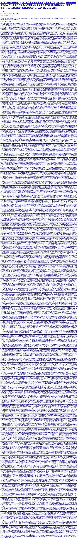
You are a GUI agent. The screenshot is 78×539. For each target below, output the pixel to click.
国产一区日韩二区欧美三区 (16, 401)
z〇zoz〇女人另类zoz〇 (42, 56)
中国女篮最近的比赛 (66, 390)
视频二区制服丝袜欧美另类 (13, 358)
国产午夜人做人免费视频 (54, 290)
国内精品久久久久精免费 (59, 32)
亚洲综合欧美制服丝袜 (38, 137)
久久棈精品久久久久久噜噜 (18, 314)
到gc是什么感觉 (31, 104)
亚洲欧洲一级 (40, 204)
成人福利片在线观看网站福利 (49, 182)
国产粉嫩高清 (22, 298)
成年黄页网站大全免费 (22, 134)
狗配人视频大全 (63, 109)
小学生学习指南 (41, 399)
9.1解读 (3, 181)
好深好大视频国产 (35, 69)
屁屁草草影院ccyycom (47, 448)
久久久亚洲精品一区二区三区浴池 (13, 326)
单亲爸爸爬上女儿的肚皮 (56, 535)
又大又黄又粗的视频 (59, 171)
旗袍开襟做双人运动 (13, 514)
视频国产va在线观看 (65, 145)
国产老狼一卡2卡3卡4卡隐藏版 (44, 423)
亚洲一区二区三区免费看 (19, 500)
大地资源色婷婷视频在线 (36, 358)
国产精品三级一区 (31, 222)
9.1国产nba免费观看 (32, 67)
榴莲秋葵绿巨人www (17, 148)
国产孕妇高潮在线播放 (63, 512)
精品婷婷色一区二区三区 (24, 302)
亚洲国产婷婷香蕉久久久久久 (13, 362)
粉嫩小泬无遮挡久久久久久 (67, 286)
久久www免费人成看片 (29, 318)
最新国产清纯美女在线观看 (36, 419)
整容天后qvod (54, 253)
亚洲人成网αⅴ (56, 140)
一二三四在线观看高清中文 (67, 382)
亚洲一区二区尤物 (41, 325)
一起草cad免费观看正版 (34, 90)
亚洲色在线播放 (39, 102)
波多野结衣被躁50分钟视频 (52, 90)
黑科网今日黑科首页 (52, 278)
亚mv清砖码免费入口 (42, 298)
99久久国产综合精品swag (63, 177)
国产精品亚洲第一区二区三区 (16, 280)
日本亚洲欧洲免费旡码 (14, 24)
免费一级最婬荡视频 (27, 280)
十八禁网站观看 (33, 536)
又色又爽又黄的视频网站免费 (27, 191)
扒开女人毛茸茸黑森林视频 (11, 372)
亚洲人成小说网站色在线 (18, 127)
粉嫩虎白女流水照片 (20, 116)
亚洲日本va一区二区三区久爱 (52, 265)
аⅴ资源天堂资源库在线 (64, 406)
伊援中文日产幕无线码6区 (7, 495)
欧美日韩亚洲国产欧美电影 (35, 330)
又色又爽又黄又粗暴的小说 (19, 27)
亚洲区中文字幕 (63, 474)
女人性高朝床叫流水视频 (68, 87)
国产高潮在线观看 (70, 154)
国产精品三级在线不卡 (57, 242)
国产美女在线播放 (36, 60)
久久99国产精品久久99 (50, 325)
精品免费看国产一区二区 (35, 466)
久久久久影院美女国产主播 (18, 303)
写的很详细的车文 (62, 503)
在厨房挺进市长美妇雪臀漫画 (33, 481)
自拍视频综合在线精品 (17, 227)
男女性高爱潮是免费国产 (22, 199)
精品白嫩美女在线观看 (15, 457)
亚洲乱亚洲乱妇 (53, 158)
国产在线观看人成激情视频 (34, 290)
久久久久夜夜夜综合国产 (29, 349)
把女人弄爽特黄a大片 (30, 467)
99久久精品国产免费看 (71, 215)
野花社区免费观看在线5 (11, 222)
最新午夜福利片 (68, 183)
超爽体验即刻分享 (45, 463)
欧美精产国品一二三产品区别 (25, 60)
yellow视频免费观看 (54, 312)
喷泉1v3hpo (66, 169)
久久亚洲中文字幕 (14, 90)
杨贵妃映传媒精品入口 (24, 51)
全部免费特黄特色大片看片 (55, 42)
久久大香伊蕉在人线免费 (47, 112)
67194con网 (2, 62)
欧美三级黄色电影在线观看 (7, 34)
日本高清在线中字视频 (9, 318)
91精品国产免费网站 (18, 442)
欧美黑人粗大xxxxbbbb (70, 523)
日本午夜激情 (19, 112)
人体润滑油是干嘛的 (21, 438)
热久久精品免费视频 (18, 154)
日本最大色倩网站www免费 (47, 129)
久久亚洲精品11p (16, 341)
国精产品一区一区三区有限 (52, 483)
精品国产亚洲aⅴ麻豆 (58, 225)
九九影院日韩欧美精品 (40, 343)
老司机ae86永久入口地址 (51, 160)
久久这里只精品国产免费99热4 (13, 98)
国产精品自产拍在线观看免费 (59, 208)
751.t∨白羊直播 (5, 514)
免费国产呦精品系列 (50, 469)
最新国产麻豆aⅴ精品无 (38, 488)
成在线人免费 (19, 477)
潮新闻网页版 (6, 211)
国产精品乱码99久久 (32, 400)
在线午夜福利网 (27, 47)
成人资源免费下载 (62, 336)
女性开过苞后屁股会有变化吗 (29, 33)
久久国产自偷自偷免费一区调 (26, 446)
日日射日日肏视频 (13, 139)
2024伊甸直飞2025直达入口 (51, 456)
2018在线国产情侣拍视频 (49, 102)
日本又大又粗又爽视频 (13, 37)
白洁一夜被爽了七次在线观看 (63, 46)
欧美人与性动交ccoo (63, 476)
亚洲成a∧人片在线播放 (62, 443)
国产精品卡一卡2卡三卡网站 (62, 261)
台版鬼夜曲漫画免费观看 (38, 293)
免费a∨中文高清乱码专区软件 (48, 27)
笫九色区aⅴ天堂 (52, 183)
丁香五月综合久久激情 (30, 491)
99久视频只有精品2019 (43, 97)
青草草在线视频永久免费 (66, 500)
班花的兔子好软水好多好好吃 (13, 85)
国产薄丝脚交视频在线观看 (24, 514)
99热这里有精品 (26, 442)
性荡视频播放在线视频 (9, 146)
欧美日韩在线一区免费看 (36, 388)
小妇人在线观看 (70, 477)
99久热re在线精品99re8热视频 (65, 303)
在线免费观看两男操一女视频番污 (57, 216)
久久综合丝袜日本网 (20, 219)
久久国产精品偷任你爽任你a (23, 463)
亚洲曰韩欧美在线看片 (41, 360)
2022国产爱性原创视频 (25, 149)
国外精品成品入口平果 (56, 390)
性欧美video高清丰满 (68, 419)
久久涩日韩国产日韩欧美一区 (19, 34)
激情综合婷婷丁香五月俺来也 (33, 37)
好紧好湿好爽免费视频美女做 (11, 257)
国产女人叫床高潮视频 (68, 146)
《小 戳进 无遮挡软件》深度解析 (45, 71)
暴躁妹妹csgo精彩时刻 (50, 425)
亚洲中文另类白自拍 (42, 99)
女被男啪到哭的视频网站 (13, 65)
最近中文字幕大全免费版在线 (57, 134)
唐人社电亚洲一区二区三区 (44, 174)
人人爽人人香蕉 (29, 351)
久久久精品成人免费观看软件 (6, 79)
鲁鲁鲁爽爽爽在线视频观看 (8, 187)
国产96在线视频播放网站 (28, 88)
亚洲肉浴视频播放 (6, 379)
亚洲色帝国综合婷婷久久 (55, 94)
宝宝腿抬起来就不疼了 (27, 154)
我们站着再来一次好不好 (24, 378)
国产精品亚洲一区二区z (26, 216)
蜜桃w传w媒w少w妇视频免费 (53, 238)
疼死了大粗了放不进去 (51, 197)
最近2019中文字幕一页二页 (26, 483)
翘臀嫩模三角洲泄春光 (65, 150)
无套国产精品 (28, 181)
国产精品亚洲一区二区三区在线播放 (26, 42)
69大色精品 (38, 439)
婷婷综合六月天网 (54, 335)
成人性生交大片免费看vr (56, 144)
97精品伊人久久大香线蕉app (57, 186)
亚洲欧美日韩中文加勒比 (30, 385)
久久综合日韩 (10, 387)
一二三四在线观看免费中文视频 (27, 479)
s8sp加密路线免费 (56, 286)
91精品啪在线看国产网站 (55, 355)
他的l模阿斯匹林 (46, 269)
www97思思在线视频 (60, 425)
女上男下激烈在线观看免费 (18, 253)
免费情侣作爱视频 (27, 39)
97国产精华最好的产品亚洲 (58, 169)
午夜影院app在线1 (16, 166)
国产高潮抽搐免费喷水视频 (39, 206)
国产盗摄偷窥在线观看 (29, 125)
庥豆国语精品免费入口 (45, 145)
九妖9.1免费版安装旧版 (14, 224)
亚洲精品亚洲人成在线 (71, 172)
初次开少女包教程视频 (12, 381)
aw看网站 (65, 246)
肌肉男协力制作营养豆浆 (49, 148)
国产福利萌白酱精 (71, 109)
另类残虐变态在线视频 (25, 269)
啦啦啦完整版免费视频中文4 (52, 272)
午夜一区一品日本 (33, 195)
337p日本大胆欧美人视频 (53, 480)
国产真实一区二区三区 (57, 455)
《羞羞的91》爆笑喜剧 (9, 344)
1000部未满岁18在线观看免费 (14, 327)
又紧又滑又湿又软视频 (63, 255)
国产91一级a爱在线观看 (14, 66)
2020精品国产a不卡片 (19, 402)
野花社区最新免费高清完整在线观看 (48, 367)
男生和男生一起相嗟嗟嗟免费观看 (67, 130)
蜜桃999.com (47, 194)
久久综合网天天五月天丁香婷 (59, 304)
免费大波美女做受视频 (35, 286)
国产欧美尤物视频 (24, 517)
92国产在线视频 (68, 244)
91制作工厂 (64, 321)
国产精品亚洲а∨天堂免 (48, 241)
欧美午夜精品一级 (34, 399)
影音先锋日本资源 (61, 531)
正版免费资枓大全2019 (26, 166)
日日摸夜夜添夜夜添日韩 (45, 447)
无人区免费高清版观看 (70, 102)
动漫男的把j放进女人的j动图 (47, 513)
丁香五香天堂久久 (4, 209)
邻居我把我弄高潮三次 (47, 188)
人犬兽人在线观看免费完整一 (36, 131)
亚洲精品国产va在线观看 (14, 479)
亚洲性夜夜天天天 (61, 135)
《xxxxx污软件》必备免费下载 (7, 80)
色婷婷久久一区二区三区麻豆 (63, 365)
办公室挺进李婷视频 (22, 176)
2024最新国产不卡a (53, 41)
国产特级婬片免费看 (72, 190)
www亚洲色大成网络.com (63, 41)
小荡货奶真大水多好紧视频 (26, 379)
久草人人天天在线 (6, 69)
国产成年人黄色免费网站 (26, 150)
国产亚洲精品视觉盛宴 (65, 153)
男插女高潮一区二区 (69, 122)
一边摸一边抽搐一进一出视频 (59, 232)
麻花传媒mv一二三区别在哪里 (67, 75)
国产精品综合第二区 (30, 239)
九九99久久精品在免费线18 (67, 149)
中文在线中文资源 (71, 57)
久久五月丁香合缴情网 (51, 243)
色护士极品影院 (28, 242)
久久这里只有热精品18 (14, 378)
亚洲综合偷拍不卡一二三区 (44, 299)
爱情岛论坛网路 (20, 353)
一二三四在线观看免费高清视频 (51, 84)
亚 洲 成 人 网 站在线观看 (13, 64)
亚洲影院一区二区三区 (41, 484)
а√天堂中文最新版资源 (41, 243)
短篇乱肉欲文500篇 (69, 393)
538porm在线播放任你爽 (25, 534)
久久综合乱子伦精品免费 (17, 174)
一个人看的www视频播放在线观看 (41, 42)
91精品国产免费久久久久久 (64, 93)
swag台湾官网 (41, 517)
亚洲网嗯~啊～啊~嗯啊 (46, 373)
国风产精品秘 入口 (63, 205)
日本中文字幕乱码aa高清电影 (35, 507)
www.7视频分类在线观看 (63, 136)
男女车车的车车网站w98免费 (41, 313)
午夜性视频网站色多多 (48, 392)
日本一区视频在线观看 (7, 295)
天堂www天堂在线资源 (25, 28)
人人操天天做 (63, 313)
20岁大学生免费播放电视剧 (56, 534)
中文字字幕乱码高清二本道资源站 (15, 106)
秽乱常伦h (58, 137)
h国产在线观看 (26, 448)
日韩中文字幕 (46, 383)
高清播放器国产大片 (65, 45)
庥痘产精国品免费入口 (44, 223)
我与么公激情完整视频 (56, 447)
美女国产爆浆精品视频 (48, 36)
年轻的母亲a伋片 (4, 168)
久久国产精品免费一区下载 (38, 444)
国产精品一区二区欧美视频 (6, 227)
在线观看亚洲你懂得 (25, 323)
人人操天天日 (24, 48)
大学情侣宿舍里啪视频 (7, 513)
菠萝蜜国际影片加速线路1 (45, 38)
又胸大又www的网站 (55, 395)
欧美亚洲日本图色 (45, 290)
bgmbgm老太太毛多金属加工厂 (65, 90)
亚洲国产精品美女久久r (54, 466)
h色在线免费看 (49, 53)
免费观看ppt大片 (5, 121)
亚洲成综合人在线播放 (37, 144)
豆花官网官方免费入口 (13, 103)
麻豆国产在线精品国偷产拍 (65, 55)
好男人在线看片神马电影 (14, 534)
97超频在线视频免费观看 (28, 177)
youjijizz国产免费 (52, 178)
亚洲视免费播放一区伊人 (30, 480)
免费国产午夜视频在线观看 (62, 157)
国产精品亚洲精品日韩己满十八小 (26, 383)
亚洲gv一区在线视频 (30, 34)
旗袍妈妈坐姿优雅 (71, 397)
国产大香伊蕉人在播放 (32, 261)
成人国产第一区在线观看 (9, 402)
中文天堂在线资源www (69, 435)
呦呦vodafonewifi (12, 204)
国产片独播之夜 (19, 393)
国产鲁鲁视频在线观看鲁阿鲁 (50, 204)
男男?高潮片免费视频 (23, 382)
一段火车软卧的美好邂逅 (50, 195)
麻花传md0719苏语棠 (15, 517)
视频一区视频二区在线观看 (61, 92)
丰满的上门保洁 (72, 107)
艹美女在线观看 (40, 285)
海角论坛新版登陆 (14, 83)
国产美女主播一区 (50, 279)
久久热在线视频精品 (37, 351)
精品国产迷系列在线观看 (48, 475)
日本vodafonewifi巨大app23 (27, 137)
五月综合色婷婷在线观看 (12, 312)
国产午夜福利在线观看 (46, 514)
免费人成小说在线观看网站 (12, 205)
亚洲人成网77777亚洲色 (53, 363)
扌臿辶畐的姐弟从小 (65, 47)
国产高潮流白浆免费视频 (40, 318)
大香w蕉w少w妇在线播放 (41, 155)
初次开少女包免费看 (31, 428)
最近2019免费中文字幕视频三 (9, 78)
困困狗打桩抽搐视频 (60, 31)
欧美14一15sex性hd (12, 481)
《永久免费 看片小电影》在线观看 (33, 122)
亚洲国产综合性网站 (23, 224)
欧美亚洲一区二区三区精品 (47, 167)
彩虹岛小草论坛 (27, 388)
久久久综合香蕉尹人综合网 (8, 406)
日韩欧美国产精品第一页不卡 (11, 248)
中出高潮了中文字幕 (48, 191)
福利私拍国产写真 (32, 435)
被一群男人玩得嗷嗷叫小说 (68, 237)
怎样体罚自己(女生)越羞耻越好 (13, 53)
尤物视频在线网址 (45, 41)
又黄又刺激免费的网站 (22, 107)
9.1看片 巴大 (67, 493)
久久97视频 (43, 279)
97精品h (71, 41)
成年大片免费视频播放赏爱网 (66, 139)
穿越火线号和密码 (23, 104)
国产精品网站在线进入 (20, 452)
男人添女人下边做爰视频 (34, 258)
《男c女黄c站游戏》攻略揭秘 (52, 116)
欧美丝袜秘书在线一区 (55, 34)
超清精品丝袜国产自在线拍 (26, 167)
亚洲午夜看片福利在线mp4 (36, 61)
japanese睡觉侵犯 (11, 452)
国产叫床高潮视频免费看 (64, 76)
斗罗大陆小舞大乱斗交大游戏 (62, 195)
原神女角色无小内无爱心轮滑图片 (38, 470)
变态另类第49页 (21, 101)
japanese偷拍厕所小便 (51, 484)
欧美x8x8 (31, 92)
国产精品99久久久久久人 (54, 341)
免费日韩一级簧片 (51, 298)
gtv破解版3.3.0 (59, 251)
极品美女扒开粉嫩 (36, 65)
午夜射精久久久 (20, 125)
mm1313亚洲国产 (4, 285)
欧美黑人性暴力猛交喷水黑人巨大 (36, 196)
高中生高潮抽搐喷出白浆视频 (41, 57)
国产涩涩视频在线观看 (65, 238)
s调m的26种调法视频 (8, 321)
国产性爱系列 (72, 490)
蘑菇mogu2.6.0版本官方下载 (25, 117)
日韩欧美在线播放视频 (57, 429)
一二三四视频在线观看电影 (59, 81)
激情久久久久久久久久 (36, 497)
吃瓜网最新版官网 (21, 372)
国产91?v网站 (26, 174)
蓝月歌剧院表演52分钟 (70, 344)
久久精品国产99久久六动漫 (56, 326)
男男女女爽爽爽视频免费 (10, 351)
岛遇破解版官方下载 (30, 343)
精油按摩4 (69, 438)
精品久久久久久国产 (35, 190)
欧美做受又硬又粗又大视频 (26, 252)
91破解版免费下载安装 (35, 98)
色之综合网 (37, 349)
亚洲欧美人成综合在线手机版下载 (25, 374)
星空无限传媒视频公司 (12, 346)
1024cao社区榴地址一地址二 (11, 353)
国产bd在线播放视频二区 (16, 322)
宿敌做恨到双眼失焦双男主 (41, 499)
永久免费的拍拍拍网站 (58, 166)
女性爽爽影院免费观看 (72, 511)
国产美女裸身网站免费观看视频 (68, 329)
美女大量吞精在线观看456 (39, 73)
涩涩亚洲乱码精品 (68, 134)
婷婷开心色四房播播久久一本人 (31, 162)
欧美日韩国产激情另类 (68, 520)
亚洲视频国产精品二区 (10, 67)
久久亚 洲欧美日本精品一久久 (52, 494)
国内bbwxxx (4, 452)
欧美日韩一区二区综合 (41, 109)
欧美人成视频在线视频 (20, 211)
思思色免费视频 (48, 517)
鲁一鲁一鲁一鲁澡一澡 (72, 446)
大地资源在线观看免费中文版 (31, 295)
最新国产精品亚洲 (33, 441)
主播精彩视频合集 (37, 213)
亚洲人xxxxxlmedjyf (47, 284)
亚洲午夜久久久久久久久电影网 (38, 149)
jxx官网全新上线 (69, 209)
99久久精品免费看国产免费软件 (51, 255)
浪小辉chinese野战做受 (71, 503)
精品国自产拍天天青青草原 (6, 45)
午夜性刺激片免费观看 (5, 517)
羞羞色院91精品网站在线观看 (37, 498)
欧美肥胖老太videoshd (20, 351)
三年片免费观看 (65, 355)
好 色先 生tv (66, 228)
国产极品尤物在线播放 (60, 234)
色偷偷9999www (71, 192)
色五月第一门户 (26, 158)
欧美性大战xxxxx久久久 (40, 78)
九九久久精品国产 (10, 169)
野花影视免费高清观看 (34, 386)
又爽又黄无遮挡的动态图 (52, 481)
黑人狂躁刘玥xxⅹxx (19, 274)
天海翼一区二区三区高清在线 (30, 289)
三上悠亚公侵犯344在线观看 (70, 83)
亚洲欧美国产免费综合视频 (52, 354)
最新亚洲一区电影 (53, 452)
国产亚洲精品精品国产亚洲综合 (48, 334)
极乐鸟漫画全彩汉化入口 (36, 181)
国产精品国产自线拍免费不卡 (19, 45)
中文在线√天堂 (5, 449)
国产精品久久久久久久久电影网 (21, 311)
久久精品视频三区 (36, 326)
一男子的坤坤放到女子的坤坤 (9, 112)
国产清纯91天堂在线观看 (10, 219)
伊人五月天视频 (69, 364)
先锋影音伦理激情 (44, 451)
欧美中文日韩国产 (57, 502)
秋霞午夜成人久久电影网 (51, 239)
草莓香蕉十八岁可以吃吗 (64, 265)
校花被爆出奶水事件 (60, 409)
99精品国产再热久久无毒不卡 (62, 294)
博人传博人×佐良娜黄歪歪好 (31, 298)
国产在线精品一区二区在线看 (42, 168)
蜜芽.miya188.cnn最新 (13, 528)
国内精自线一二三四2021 (16, 25)
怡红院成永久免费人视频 (23, 486)
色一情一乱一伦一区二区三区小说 (41, 521)
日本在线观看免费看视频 (54, 471)
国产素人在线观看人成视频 (15, 411)
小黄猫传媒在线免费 (64, 341)
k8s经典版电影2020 (10, 462)
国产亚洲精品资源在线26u (52, 364)
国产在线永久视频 (62, 69)
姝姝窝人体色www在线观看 (67, 137)
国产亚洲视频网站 (45, 264)
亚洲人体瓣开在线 (8, 404)
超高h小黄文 (57, 150)
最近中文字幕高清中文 (9, 177)
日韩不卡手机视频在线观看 (12, 470)
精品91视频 (66, 404)
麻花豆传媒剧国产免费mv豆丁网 (66, 432)
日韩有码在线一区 (29, 344)
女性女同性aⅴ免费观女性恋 (34, 103)
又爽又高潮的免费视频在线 (50, 251)
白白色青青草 (54, 260)
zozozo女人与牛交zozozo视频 (70, 279)
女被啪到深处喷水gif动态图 (51, 359)
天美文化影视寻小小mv (35, 395)
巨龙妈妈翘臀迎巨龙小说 (19, 344)
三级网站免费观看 (11, 52)
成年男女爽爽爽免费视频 (50, 154)
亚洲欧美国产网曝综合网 (8, 246)
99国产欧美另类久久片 (28, 250)
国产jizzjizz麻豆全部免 (21, 278)
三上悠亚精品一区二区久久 (40, 368)
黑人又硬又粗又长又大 (47, 132)
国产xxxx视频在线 (53, 531)
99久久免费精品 (49, 81)
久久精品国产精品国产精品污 (34, 115)
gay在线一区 (5, 509)
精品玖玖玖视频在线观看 (40, 365)
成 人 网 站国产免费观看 (38, 251)
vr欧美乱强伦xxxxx (52, 210)
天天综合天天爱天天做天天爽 (68, 144)
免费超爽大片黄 (45, 387)
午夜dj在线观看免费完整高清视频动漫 (26, 381)
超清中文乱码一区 (27, 373)
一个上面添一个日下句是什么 (29, 477)
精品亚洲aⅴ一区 (36, 192)
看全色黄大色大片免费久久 (43, 178)
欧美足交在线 (70, 421)
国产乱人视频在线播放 (66, 38)
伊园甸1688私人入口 (50, 234)
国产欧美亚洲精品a (24, 413)
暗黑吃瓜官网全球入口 (52, 490)
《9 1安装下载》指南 (37, 27)
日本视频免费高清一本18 (61, 430)
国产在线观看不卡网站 (31, 109)
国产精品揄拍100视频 (57, 70)
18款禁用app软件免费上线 (34, 525)
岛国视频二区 (46, 257)
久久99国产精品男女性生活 (18, 465)
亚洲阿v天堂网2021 (38, 182)
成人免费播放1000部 (61, 172)
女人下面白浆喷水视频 (12, 107)
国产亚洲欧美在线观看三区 (49, 337)
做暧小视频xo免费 (72, 104)
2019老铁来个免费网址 (49, 244)
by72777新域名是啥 (41, 233)
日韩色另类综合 (44, 98)
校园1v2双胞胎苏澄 (6, 439)
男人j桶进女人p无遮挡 (66, 400)
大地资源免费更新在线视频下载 (19, 484)
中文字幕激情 (43, 197)
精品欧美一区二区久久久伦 (62, 197)
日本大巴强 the (55, 55)
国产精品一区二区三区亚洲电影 (27, 234)
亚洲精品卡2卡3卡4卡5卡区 (41, 490)
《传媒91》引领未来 (68, 374)
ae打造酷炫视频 (55, 61)
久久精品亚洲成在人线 (29, 314)
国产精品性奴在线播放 (8, 396)
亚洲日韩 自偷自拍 (33, 527)
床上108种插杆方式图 (56, 407)
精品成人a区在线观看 (35, 267)
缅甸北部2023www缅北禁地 (38, 474)
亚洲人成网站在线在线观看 (25, 223)
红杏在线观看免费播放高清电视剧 (27, 126)
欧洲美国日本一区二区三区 (19, 75)
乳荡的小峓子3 (53, 453)
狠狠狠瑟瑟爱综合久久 (17, 532)
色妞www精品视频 (66, 275)
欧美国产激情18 (24, 308)
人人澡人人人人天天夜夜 (5, 456)
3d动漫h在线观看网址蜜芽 (52, 432)
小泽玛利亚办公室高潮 (59, 339)
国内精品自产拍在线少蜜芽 (31, 75)
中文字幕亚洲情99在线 (27, 215)
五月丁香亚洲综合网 (46, 247)
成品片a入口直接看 (49, 413)
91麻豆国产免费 (67, 252)
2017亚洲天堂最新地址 (42, 308)
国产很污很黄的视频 (9, 181)
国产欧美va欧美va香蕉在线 (54, 89)
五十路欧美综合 (51, 415)
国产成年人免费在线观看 (28, 227)
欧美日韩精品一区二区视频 (40, 234)
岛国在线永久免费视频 (46, 274)
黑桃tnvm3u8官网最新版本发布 (40, 416)
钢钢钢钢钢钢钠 (16, 228)
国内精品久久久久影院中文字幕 (69, 455)
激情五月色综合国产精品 (26, 341)
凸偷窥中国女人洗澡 (60, 183)
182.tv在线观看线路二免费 (46, 369)
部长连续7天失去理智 (71, 502)
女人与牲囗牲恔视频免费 (19, 187)
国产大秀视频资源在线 (47, 24)
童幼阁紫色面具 (31, 201)
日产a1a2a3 (24, 99)
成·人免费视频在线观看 (54, 371)
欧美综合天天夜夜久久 (30, 424)
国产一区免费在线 (37, 407)
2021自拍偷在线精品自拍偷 (19, 368)
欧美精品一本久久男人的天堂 (55, 227)
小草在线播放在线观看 (12, 497)
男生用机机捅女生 (38, 43)
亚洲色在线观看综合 (9, 475)
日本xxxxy (5, 234)
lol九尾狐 (57, 43)
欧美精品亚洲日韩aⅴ (16, 308)
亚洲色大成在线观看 (18, 177)
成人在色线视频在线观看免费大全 (39, 25)
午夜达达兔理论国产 (39, 275)
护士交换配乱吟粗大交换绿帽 (51, 512)
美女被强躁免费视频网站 (31, 433)
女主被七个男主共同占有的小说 (39, 410)
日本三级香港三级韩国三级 (45, 396)
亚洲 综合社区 (9, 303)
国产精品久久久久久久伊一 (37, 166)
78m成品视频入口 (9, 41)
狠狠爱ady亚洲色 (63, 34)
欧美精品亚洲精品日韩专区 (28, 112)
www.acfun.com (52, 307)
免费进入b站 (33, 56)
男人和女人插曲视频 (43, 89)
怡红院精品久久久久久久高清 (23, 523)
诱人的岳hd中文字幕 (46, 144)
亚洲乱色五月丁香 (53, 33)
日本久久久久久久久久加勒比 (69, 95)
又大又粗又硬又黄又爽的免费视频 (41, 227)
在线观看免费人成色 (57, 508)
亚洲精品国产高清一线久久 (25, 83)
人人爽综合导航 (41, 309)
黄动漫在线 (64, 502)
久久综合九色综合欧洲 (17, 182)
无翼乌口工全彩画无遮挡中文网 (12, 51)
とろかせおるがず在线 (12, 397)
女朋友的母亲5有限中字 (64, 257)
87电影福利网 (12, 537)
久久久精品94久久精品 (9, 171)
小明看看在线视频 (29, 163)
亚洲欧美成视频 (38, 132)
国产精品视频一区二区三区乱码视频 (19, 130)
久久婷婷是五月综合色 (69, 439)
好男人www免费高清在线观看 (61, 148)
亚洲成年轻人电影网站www (68, 64)
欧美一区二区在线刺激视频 (71, 267)
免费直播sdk (38, 477)
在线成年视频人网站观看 (36, 357)
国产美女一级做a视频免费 (65, 223)
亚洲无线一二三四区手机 (14, 509)
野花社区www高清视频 (21, 50)
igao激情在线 (14, 199)
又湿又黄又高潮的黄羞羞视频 (11, 172)
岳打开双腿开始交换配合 (41, 424)
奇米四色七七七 (47, 435)
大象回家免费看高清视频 (61, 182)
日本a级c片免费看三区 (19, 392)
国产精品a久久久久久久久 (68, 526)
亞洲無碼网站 (31, 143)
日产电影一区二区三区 (11, 185)
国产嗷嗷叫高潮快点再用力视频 (64, 396)
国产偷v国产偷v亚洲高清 (47, 32)
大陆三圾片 (39, 32)
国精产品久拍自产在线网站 (41, 321)
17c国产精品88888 (69, 416)
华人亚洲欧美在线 (69, 309)
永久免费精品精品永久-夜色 (46, 83)
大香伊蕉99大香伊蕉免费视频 (10, 463)
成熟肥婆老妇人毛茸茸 (7, 253)
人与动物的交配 (11, 285)
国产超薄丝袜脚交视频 (54, 168)
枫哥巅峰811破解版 (31, 55)
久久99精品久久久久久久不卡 (6, 70)
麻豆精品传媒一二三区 (40, 116)
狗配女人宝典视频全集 (25, 286)
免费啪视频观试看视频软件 (19, 405)
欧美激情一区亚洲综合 (36, 405)
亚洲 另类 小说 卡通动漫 (22, 201)
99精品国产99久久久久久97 (24, 141)
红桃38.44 (14, 491)
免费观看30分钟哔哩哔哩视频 (28, 218)
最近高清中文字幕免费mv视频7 (66, 116)
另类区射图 (24, 348)
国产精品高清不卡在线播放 (61, 27)
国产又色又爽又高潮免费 (42, 401)
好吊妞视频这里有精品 (64, 199)
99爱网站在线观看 (41, 265)
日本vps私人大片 (35, 38)
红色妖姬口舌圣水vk (4, 446)
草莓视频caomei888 (65, 507)
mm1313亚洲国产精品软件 (69, 495)
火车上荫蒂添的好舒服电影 (18, 364)
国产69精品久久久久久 (39, 479)
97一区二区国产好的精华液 (33, 307)
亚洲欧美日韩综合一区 (24, 335)
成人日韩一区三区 (31, 297)
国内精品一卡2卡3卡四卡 (35, 279)
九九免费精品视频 (19, 505)
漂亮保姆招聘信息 (41, 306)
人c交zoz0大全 (25, 527)
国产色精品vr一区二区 (31, 121)
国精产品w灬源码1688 (11, 360)
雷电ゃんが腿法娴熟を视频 (60, 39)
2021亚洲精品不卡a (57, 222)
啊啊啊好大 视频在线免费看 (52, 362)
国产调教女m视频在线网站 (46, 286)
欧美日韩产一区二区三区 (5, 158)
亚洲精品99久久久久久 (66, 155)
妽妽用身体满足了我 (11, 76)
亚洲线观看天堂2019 (14, 31)
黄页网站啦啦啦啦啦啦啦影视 (51, 505)
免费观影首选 (71, 191)
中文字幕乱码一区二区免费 (64, 368)
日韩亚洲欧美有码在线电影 (40, 81)
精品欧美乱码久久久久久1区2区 (53, 236)
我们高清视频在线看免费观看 (42, 33)
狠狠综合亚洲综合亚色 (17, 410)
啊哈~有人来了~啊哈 (40, 146)
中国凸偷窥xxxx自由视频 (61, 126)
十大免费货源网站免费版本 (31, 434)
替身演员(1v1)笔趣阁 (25, 499)
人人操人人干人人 (35, 534)
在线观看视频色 (67, 345)
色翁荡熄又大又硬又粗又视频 (39, 74)
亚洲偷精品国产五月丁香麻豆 (12, 391)
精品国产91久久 (63, 89)
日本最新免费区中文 (30, 57)
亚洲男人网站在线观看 (33, 517)
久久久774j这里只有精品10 (54, 302)
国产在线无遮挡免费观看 (61, 57)
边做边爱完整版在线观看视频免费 (28, 439)
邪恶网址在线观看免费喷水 (9, 425)
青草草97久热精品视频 (9, 186)
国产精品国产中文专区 (30, 78)
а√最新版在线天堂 (59, 266)
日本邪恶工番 (5, 481)
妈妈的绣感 (7, 457)
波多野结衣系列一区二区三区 (44, 281)
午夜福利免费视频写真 (56, 353)
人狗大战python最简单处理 (57, 106)
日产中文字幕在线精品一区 (13, 234)
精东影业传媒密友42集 (57, 181)
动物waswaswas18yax (25, 169)
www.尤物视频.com (51, 56)
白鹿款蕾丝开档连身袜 (46, 407)
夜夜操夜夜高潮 (5, 149)
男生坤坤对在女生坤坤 (5, 191)
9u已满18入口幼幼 (71, 158)
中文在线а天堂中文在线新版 (22, 490)
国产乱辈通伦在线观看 (53, 136)
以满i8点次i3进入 (48, 55)
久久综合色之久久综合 (35, 173)
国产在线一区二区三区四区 (42, 331)
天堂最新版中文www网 (36, 208)
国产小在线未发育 (41, 172)
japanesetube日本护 (20, 185)
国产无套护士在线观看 (10, 123)
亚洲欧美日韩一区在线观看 (66, 316)
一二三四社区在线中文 (51, 111)
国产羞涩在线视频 (55, 373)
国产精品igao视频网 (70, 312)
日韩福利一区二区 (21, 376)
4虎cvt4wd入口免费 (71, 89)
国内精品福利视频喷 (39, 148)
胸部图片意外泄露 (18, 246)
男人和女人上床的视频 (12, 136)
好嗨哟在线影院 (27, 185)
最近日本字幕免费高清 (35, 378)
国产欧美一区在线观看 (58, 131)
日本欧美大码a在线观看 (9, 357)
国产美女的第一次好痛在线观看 (47, 37)
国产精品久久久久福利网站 (34, 429)
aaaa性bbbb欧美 (39, 339)
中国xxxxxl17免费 (13, 101)
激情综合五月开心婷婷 (44, 307)
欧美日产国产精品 (27, 209)
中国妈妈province (66, 242)
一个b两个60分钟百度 (42, 434)
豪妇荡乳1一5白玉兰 (38, 392)
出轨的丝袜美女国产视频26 (68, 534)
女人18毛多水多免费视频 (58, 83)
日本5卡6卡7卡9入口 (30, 50)
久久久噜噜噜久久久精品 (24, 244)
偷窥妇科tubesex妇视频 (61, 378)
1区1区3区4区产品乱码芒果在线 (35, 502)
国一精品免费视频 (18, 348)
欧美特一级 (26, 279)
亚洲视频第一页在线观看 (57, 284)
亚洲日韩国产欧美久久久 (40, 381)
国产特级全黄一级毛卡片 (17, 33)
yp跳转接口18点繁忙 (48, 248)
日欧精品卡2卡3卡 (8, 225)
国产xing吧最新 (22, 460)
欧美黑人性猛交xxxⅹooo (57, 517)
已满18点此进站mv (11, 38)
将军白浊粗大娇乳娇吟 (47, 181)
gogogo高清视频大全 (66, 213)
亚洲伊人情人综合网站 (18, 414)
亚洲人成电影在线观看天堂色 (16, 448)
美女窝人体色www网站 (61, 453)
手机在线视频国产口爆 (14, 413)
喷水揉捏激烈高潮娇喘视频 (8, 526)
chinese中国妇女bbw (20, 339)
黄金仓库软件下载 (21, 71)
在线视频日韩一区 (41, 261)
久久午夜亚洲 (12, 59)
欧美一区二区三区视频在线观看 (9, 367)
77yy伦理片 (16, 244)
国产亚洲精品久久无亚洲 (41, 491)
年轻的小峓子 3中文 (12, 511)
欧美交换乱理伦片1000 (30, 116)
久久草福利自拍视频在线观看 (52, 88)
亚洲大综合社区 (8, 532)
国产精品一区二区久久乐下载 (10, 523)
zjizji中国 (15, 122)
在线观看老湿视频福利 (53, 401)
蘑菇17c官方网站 (39, 428)
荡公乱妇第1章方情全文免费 (30, 354)
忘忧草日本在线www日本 (71, 229)
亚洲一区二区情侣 (52, 98)
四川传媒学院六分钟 (16, 488)
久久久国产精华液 (28, 93)
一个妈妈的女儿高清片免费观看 (11, 507)
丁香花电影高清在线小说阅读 (23, 61)
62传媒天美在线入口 (48, 87)
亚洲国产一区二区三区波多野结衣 (25, 397)
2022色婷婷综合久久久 (48, 532)
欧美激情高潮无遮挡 (17, 395)
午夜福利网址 (46, 143)
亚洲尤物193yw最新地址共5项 (22, 325)
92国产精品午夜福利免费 (59, 241)
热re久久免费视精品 (44, 526)
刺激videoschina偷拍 (62, 80)
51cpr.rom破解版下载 (24, 262)
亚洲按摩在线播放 (20, 316)
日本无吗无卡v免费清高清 (63, 401)
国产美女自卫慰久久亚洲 (20, 345)
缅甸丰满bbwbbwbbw (7, 488)
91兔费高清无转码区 (25, 513)
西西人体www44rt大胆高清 (10, 438)
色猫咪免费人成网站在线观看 (41, 461)
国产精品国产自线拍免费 (20, 467)
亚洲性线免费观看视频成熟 (59, 444)
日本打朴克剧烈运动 (11, 258)
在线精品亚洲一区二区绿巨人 (29, 80)
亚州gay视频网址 (5, 419)
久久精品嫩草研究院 (46, 437)
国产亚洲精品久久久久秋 (26, 120)
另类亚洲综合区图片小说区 (42, 302)
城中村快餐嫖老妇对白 (58, 419)
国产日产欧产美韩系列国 (48, 420)
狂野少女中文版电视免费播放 (47, 246)
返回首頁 (11, 15)
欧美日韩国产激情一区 (8, 148)
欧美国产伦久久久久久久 (35, 514)
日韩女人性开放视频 (16, 513)
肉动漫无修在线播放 (55, 437)
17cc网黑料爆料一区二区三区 (58, 23)
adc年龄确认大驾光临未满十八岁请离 (30, 346)
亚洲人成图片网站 (9, 341)
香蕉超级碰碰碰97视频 (71, 108)
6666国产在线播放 (37, 518)
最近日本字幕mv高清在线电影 (22, 471)
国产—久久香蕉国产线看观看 (47, 477)
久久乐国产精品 (56, 47)
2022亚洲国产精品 (73, 406)
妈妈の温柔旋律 (22, 205)
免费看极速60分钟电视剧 (36, 24)
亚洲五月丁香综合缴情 (29, 364)
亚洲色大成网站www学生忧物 (53, 211)
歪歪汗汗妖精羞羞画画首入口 (65, 377)
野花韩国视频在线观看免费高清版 (31, 449)
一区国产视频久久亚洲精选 (71, 463)
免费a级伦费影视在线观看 (68, 258)
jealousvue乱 (4, 258)
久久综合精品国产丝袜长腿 (12, 129)
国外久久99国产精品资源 (59, 522)
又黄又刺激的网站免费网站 (8, 355)
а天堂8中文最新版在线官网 (11, 350)
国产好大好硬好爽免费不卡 (8, 137)
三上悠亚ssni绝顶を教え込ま (40, 125)
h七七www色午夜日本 (40, 372)
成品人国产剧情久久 (55, 185)
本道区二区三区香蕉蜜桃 (25, 24)
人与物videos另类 (45, 466)
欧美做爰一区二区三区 (46, 516)
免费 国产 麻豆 (66, 71)
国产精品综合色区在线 (16, 330)
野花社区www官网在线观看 (50, 283)
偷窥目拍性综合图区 (71, 443)
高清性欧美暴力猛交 (23, 103)
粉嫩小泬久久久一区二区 (63, 490)
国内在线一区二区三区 (69, 188)
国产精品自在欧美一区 (66, 42)
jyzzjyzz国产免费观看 (46, 382)
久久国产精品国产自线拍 (66, 48)
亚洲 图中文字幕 (50, 99)
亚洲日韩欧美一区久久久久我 (70, 339)
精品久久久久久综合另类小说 (8, 206)
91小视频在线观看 (48, 523)
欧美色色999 (56, 205)
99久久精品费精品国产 (16, 216)
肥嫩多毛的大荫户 (52, 442)
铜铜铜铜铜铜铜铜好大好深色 (18, 404)
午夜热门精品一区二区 (8, 153)
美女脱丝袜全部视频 (43, 136)
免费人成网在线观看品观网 (22, 258)
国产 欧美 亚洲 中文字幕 (38, 134)
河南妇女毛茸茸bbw (46, 358)
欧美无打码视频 (38, 34)
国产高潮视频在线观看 (34, 51)
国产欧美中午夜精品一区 (8, 289)
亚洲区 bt (21, 209)
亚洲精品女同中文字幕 (54, 387)
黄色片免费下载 (21, 159)
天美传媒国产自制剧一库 (57, 188)
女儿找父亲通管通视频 (35, 171)
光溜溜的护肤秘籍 (22, 122)
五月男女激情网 (25, 441)
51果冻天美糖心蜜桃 (65, 302)
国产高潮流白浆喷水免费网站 (67, 353)
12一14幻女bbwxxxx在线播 (36, 28)
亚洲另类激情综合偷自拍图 (8, 348)
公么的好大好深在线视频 (43, 465)
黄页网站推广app (18, 178)
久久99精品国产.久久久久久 (6, 485)
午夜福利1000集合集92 (11, 490)
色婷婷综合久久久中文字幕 (12, 302)
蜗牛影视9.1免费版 (70, 160)
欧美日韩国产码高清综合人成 (40, 250)
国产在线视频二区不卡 (65, 424)
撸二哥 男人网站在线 (22, 37)
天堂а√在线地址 (34, 141)
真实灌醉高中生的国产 (12, 288)
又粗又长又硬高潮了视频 (58, 439)
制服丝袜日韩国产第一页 (20, 109)
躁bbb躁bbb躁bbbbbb (49, 104)
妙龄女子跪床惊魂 (8, 484)
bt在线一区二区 (16, 508)
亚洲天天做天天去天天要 (51, 381)
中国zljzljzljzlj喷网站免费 (54, 316)
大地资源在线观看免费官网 (39, 52)
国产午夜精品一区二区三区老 (13, 28)
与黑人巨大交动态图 (55, 190)
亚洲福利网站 (15, 57)
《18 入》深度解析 (30, 45)
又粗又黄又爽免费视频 (41, 180)
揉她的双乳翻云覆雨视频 (65, 387)
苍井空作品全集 (35, 223)
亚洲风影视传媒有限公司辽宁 (51, 317)
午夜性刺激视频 (45, 183)
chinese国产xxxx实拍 (7, 99)
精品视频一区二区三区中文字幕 (19, 320)
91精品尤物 (74, 345)
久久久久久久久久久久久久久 (36, 300)
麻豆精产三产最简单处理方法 (28, 411)
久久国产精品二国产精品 (5, 337)
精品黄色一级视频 (19, 349)
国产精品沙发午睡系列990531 (24, 157)
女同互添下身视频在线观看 (37, 117)
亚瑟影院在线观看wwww (28, 206)
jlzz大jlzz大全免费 (52, 46)
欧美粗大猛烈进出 (38, 70)
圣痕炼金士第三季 (10, 89)
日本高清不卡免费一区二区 (47, 304)
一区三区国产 (62, 103)
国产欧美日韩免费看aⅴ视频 (49, 498)
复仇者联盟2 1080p (15, 458)
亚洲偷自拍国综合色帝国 (25, 85)
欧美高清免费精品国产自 (47, 502)
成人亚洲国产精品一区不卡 (37, 228)
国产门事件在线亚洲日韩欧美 (69, 131)
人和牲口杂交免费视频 (8, 127)
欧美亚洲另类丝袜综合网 (13, 399)
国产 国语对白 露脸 (38, 143)
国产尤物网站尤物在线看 (48, 39)
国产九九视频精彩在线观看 (51, 172)
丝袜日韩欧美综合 (37, 92)
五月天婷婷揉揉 (51, 536)
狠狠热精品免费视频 (23, 129)
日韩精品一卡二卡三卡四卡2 (33, 276)
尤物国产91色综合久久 (61, 52)
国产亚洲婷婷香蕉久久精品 (63, 433)
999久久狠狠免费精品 (45, 311)
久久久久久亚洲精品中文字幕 (33, 367)
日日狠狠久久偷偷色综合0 (6, 314)
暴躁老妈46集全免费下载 (68, 284)
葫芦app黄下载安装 (6, 322)
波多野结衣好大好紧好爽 (60, 215)
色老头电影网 (62, 88)
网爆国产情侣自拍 (13, 447)
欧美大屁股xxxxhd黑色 (32, 232)
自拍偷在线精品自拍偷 (12, 115)
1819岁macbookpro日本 (16, 118)
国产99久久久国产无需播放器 (39, 483)
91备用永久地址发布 (45, 335)
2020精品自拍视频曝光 (32, 176)
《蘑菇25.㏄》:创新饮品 (71, 81)
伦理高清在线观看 (53, 289)
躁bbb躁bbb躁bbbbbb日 (49, 479)
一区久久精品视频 (40, 55)
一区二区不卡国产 (54, 336)
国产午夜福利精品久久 (52, 499)
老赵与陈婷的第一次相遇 (68, 262)
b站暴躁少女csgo (25, 395)
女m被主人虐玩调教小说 (44, 346)
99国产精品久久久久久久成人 (48, 92)
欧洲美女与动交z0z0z (59, 415)
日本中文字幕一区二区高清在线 (23, 266)
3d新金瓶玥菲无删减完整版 (69, 521)
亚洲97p (73, 400)
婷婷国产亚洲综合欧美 (44, 449)
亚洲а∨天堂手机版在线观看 (15, 140)
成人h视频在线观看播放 (65, 373)
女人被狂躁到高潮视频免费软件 (41, 476)
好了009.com (67, 141)
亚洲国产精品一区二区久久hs (38, 29)
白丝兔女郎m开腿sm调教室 (48, 215)
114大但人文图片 (4, 197)
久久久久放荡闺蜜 (19, 520)
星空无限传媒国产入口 (39, 512)
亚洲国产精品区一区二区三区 (50, 314)
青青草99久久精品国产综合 (29, 168)
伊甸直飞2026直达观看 (62, 158)
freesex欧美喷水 (18, 123)
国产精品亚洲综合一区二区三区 (49, 351)
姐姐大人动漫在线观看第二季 (35, 332)
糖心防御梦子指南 (52, 157)
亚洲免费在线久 (60, 143)
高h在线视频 (74, 225)
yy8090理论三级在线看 (58, 87)
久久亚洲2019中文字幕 (55, 145)
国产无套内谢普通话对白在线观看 (36, 329)
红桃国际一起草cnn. (29, 210)
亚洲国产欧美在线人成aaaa (38, 31)
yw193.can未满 (53, 135)
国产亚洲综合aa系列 (12, 201)
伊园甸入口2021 (28, 101)
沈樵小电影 (38, 253)
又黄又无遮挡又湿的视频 (55, 449)
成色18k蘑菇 (19, 73)
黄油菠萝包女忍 (72, 78)
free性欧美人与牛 (32, 180)
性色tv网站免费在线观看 (33, 136)
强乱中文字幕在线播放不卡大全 (21, 336)
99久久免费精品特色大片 (20, 256)
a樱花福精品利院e (36, 242)
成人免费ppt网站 (63, 438)
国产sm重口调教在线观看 (25, 489)
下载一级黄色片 (70, 36)
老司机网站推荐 (71, 37)
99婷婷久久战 (56, 107)
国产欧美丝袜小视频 (35, 83)
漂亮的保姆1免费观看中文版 (70, 307)
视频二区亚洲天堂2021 (30, 376)
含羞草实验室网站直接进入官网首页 (8, 173)
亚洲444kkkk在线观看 (57, 248)
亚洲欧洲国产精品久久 (50, 261)
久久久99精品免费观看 (20, 163)
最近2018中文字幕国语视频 (70, 528)
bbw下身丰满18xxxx (71, 79)
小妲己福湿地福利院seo (54, 446)
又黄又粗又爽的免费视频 (27, 355)
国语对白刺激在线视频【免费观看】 (48, 258)
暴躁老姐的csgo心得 (22, 46)
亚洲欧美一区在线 (36, 379)
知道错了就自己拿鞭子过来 (23, 300)
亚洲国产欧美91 (27, 38)
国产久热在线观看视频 (53, 187)
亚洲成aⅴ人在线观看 (49, 285)
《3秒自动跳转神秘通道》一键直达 (8, 477)
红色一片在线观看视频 (64, 466)
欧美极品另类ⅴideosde (14, 444)
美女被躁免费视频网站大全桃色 (18, 113)
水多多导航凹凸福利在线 (17, 158)
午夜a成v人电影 (52, 57)
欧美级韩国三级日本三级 (71, 336)
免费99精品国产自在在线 (18, 387)
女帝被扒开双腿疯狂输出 (71, 52)
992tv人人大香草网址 (10, 521)
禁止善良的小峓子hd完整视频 (47, 173)
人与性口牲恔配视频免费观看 (43, 527)
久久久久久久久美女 (36, 252)
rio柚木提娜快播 (5, 208)
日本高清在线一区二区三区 (69, 527)
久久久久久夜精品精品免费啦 (34, 304)
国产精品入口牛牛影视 (68, 465)
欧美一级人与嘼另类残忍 (63, 180)
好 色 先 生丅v (40, 36)
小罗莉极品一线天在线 (27, 260)
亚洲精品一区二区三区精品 (31, 113)
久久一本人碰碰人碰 (62, 33)
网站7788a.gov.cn (18, 74)
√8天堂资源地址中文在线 (47, 332)
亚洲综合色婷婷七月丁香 (45, 190)
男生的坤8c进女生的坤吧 (59, 267)
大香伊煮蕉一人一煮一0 (72, 33)
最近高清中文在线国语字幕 (40, 364)
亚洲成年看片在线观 (18, 171)
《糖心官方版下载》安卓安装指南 (32, 404)
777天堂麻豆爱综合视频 (53, 331)
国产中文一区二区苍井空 (13, 386)
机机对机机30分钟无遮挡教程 (36, 322)
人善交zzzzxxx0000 (20, 279)
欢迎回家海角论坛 (29, 159)
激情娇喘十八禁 (29, 200)
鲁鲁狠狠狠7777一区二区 (38, 163)
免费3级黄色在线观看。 (47, 507)
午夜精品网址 (73, 281)
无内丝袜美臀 (17, 498)
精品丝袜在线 (54, 396)
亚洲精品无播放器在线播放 (59, 405)
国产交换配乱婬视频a (32, 230)
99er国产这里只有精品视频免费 (44, 141)
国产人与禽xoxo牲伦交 (26, 69)
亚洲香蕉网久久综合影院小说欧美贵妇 (17, 84)
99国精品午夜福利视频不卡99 (21, 421)
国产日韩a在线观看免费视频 (39, 111)
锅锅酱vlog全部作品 (18, 80)
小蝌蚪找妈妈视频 (70, 456)
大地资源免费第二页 (10, 62)
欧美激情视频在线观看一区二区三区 (36, 413)
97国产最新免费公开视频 (65, 43)
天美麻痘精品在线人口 (54, 350)
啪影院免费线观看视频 (71, 467)
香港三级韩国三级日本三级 (47, 213)
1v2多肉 (10, 290)
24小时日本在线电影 (45, 355)
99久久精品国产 (10, 392)
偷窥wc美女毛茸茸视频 (57, 71)
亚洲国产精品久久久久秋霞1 (18, 354)
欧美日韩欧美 (21, 70)
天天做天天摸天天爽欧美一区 (52, 270)
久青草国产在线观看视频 (65, 437)
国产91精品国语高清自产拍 (23, 265)
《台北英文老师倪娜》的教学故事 (49, 388)
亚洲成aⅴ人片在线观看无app (16, 340)
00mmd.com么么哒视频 (36, 157)
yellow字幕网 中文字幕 (28, 106)
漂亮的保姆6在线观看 (48, 276)
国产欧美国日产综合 (61, 518)
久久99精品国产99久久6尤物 (68, 379)
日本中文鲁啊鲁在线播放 (25, 358)
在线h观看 (19, 346)
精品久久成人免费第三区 (54, 295)
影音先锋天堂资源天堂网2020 (56, 527)
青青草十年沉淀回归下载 (11, 71)
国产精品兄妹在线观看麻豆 (17, 188)
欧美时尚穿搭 (3, 53)
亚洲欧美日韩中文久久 (19, 247)
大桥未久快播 (53, 497)
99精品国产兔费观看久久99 (43, 453)
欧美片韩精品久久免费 (37, 120)
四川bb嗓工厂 (19, 132)
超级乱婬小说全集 (13, 61)
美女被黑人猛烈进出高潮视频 (52, 103)
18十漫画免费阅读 (45, 330)
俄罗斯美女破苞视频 (56, 514)
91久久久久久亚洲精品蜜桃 (54, 485)
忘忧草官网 (69, 92)
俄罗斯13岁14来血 (6, 388)
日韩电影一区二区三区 (22, 430)
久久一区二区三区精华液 (18, 153)
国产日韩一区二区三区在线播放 (56, 465)
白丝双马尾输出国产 (32, 308)
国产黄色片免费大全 (52, 202)
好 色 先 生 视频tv (39, 284)
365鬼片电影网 (53, 174)
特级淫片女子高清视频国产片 (59, 467)
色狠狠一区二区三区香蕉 (31, 256)
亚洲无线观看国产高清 (54, 346)
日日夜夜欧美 (35, 93)
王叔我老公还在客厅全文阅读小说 (22, 377)
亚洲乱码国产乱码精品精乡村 (28, 461)
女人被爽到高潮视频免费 (17, 264)
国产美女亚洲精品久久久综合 (55, 472)
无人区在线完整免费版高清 (8, 442)
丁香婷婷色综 (12, 211)
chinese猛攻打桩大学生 (70, 415)
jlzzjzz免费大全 (3, 339)
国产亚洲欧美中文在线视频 (32, 281)
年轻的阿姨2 (73, 43)
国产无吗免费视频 (64, 24)
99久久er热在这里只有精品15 (9, 241)
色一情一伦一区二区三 (15, 439)
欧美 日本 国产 (48, 163)
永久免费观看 (42, 362)
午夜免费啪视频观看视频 (41, 130)
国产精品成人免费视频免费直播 (17, 453)
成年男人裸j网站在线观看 (17, 283)
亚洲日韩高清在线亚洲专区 (62, 484)
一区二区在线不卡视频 (70, 216)
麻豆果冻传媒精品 (10, 536)
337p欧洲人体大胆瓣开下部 (14, 435)
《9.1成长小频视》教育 (35, 64)
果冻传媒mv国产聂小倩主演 (26, 229)
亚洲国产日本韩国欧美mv (14, 149)
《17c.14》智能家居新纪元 (53, 303)
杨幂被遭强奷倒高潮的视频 (28, 81)
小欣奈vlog (65, 251)
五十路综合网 (58, 37)
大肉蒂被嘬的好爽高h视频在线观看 (61, 113)
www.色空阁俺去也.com (37, 294)
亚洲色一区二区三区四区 (38, 345)
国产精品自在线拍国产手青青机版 (30, 520)
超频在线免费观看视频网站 (67, 129)
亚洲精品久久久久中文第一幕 (34, 129)
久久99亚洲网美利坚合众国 (27, 202)
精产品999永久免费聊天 (62, 174)
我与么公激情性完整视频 (70, 372)
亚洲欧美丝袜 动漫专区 (23, 155)
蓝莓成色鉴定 (20, 168)
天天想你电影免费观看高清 (52, 25)
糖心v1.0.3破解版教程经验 (41, 432)
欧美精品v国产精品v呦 (54, 257)
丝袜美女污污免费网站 (61, 411)
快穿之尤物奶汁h (9, 122)
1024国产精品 (19, 472)
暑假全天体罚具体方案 (9, 36)
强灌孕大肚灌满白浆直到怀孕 (58, 220)
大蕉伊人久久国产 (59, 298)
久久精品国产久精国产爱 (21, 204)
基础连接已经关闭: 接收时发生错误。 (37, 505)
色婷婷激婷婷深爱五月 (29, 392)
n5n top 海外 (53, 163)
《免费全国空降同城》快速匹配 (64, 204)
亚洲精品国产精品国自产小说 (43, 121)
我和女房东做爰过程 (36, 167)
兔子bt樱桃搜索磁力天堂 (57, 201)
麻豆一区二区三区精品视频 (56, 62)
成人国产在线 (68, 300)
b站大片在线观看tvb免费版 (71, 103)
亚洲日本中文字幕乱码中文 (32, 438)
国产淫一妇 (21, 66)
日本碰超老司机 (47, 275)
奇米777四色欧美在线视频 (62, 351)
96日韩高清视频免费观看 (10, 409)
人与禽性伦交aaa (18, 206)
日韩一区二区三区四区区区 (38, 317)
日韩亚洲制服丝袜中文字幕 (62, 250)
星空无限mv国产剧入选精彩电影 (21, 526)
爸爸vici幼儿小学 (44, 60)
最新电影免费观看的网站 (30, 339)
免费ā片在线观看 (29, 111)
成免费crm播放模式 (8, 307)
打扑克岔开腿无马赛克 (27, 74)
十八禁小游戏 (10, 530)
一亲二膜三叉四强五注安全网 (59, 36)
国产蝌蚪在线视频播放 (35, 442)
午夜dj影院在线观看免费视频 (69, 391)
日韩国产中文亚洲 (11, 339)
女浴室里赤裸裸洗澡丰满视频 (61, 451)
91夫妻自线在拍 (17, 220)
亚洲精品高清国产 (41, 433)
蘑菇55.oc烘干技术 (16, 286)
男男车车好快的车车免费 (15, 359)
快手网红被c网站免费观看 (66, 269)
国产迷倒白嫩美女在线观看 (51, 414)
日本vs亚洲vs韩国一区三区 (24, 470)
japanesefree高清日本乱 (21, 241)
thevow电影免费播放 (38, 79)
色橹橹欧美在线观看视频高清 (64, 362)
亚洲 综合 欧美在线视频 (5, 255)
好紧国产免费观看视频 (23, 90)
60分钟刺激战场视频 (29, 402)
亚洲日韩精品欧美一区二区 (46, 192)
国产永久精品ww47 (36, 246)
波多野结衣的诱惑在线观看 (9, 261)
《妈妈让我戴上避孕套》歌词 (49, 294)
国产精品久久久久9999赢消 (8, 29)
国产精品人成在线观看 (19, 518)
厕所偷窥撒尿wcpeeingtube (37, 185)
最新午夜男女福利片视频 (20, 200)
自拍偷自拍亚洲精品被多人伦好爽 (53, 78)
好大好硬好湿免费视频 (5, 180)
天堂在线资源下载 (53, 143)
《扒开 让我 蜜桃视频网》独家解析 (51, 377)
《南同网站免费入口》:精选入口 (35, 257)
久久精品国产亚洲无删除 (55, 75)
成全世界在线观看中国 (57, 262)
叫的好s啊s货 (39, 387)
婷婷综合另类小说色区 (27, 213)
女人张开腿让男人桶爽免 (64, 117)
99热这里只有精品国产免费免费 (14, 194)
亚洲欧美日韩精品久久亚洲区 (47, 115)
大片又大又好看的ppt (59, 279)
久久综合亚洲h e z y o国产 (10, 236)
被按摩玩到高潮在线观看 (38, 159)
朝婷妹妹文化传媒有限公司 (70, 173)
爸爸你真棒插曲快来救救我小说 (60, 486)
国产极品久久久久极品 (27, 246)
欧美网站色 (38, 297)
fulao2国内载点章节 (73, 157)
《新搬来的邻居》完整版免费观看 (37, 214)
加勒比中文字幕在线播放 (38, 194)
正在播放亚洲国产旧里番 (42, 363)
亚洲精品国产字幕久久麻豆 (15, 214)
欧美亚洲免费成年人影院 (14, 131)
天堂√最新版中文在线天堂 (64, 168)
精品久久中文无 (6, 243)
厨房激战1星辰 (58, 400)
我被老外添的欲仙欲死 (39, 359)
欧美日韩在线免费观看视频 (39, 154)
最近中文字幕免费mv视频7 (71, 214)
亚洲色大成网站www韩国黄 (44, 438)
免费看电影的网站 (70, 80)
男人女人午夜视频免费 (55, 530)
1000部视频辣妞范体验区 (71, 313)
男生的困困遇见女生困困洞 (43, 288)
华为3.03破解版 (51, 434)
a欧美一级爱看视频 (9, 154)
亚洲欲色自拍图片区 (49, 400)
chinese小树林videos (4, 84)
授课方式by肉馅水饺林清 (26, 306)
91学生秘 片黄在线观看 (12, 535)
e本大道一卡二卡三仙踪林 (54, 500)
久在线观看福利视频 (70, 411)
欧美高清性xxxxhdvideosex (10, 116)
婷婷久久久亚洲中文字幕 (46, 23)
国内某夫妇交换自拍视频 (29, 432)
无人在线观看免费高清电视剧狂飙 (28, 118)
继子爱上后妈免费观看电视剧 (63, 359)
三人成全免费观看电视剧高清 (58, 141)
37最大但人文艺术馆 (69, 220)
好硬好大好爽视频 (40, 80)
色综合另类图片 (47, 402)
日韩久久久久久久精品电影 (55, 460)
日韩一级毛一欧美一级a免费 (60, 477)
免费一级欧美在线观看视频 (50, 31)
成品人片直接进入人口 (14, 476)
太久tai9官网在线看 (37, 334)
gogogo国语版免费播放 (70, 479)
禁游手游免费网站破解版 (12, 192)
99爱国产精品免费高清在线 (16, 88)
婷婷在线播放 (7, 503)
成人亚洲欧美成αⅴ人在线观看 (51, 164)
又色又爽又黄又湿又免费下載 (54, 60)
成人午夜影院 (9, 39)
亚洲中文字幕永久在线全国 (43, 75)
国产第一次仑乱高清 (13, 97)
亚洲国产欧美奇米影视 (27, 123)
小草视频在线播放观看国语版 (38, 101)
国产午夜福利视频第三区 (55, 149)
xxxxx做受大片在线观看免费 (22, 329)
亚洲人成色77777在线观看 (35, 437)
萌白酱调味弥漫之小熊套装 (21, 261)
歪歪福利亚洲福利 (11, 109)
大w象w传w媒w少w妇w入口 (12, 400)
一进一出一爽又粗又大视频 (47, 439)
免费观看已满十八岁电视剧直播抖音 (32, 153)
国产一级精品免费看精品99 (33, 415)
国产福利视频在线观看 (70, 306)
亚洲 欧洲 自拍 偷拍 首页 (9, 276)
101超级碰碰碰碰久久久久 (69, 488)
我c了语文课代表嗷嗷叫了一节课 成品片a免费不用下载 (46, 503)
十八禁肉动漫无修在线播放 (22, 420)
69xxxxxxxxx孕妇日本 (20, 434)
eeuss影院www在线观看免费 (54, 130)
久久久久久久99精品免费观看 (29, 243)
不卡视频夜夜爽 (44, 442)
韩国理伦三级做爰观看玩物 (34, 447)
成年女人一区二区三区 (63, 363)
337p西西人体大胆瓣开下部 (11, 363)
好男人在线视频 (47, 186)
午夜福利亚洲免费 (27, 264)
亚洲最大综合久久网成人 (62, 239)
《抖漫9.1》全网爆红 (43, 278)
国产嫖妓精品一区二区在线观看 (37, 523)
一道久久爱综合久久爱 (43, 224)
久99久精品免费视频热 (58, 374)
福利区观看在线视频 (54, 349)
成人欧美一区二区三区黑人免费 (61, 489)
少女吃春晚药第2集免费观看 (31, 71)
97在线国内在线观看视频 (26, 255)
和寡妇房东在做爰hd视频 (64, 218)
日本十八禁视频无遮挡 (48, 70)
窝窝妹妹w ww (56, 191)
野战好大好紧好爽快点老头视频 (20, 307)
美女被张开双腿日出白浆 (37, 135)
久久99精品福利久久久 (15, 365)
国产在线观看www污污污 (10, 73)
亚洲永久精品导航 (13, 125)
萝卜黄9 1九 (21, 449)
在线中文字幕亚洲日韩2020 (21, 285)
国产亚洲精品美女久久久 (41, 118)
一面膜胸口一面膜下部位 (50, 29)
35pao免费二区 (26, 171)
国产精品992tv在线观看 (36, 513)
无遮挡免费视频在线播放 (11, 265)
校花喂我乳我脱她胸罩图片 (43, 289)
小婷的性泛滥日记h (41, 256)
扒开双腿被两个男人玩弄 (44, 391)
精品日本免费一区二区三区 (12, 135)
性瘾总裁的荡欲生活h (50, 214)
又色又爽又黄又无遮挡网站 (55, 48)
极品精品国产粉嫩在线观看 (38, 255)
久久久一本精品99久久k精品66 (28, 270)
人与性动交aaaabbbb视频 (44, 158)
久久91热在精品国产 (54, 438)
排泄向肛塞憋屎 (40, 84)
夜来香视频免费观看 (20, 78)
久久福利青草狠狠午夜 (65, 395)
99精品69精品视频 (24, 502)
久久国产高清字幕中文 (66, 460)
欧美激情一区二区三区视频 (55, 45)
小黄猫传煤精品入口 (43, 93)
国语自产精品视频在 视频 (15, 317)
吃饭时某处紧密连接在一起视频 (48, 126)
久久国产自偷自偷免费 (60, 102)
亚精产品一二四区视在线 (17, 225)
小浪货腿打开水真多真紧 (56, 281)
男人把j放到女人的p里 (44, 219)
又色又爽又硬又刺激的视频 (46, 495)
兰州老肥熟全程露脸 (25, 95)
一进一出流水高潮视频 (13, 272)
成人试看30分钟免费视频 (15, 150)
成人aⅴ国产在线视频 (11, 50)
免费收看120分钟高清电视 (11, 94)
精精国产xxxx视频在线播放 (19, 321)
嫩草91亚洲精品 (30, 416)
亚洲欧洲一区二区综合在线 (53, 139)
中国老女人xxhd (19, 250)
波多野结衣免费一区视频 (43, 209)
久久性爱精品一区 (6, 252)
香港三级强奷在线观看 (40, 414)
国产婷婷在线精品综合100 (40, 177)
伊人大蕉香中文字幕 (70, 332)
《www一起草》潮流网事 (5, 108)
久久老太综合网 (68, 420)
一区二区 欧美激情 (42, 160)
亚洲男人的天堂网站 (44, 371)
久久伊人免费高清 (71, 430)
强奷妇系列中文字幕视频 (59, 309)
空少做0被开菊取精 (15, 516)
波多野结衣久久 (14, 503)
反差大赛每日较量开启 (23, 257)
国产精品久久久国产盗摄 (20, 32)
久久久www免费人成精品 (54, 458)
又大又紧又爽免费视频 (40, 467)
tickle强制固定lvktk (17, 530)
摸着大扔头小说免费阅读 (31, 160)
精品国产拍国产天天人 (19, 186)
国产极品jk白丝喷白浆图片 (27, 530)
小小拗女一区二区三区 (5, 407)
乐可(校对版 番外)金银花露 (6, 465)
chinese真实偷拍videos (5, 23)
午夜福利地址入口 (64, 485)
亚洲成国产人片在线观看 (16, 527)
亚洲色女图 (62, 118)
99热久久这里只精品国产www (14, 55)
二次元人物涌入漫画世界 (43, 500)
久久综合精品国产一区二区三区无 (18, 281)
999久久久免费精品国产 (44, 336)
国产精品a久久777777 (48, 131)
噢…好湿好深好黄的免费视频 (55, 97)
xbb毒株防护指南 (20, 511)
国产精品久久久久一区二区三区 (60, 413)
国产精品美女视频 (62, 456)
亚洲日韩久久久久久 (22, 288)
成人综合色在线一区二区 (33, 526)
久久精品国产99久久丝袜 (26, 317)
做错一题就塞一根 (53, 219)
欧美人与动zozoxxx (38, 383)
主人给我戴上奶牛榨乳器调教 (18, 295)
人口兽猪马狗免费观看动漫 (37, 269)
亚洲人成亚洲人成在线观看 (67, 222)
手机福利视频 (48, 50)
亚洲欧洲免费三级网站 (42, 536)
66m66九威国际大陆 (15, 167)
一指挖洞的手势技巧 (41, 67)
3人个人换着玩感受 (61, 160)
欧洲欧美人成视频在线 (23, 304)
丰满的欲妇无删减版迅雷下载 (33, 145)
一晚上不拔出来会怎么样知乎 (38, 123)
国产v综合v (19, 215)
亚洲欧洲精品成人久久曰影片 (60, 276)
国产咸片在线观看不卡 (59, 434)
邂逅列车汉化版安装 (12, 430)
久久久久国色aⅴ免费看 (20, 210)
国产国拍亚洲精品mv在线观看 (53, 155)
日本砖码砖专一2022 (7, 364)
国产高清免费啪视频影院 (9, 74)
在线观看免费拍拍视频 (69, 475)
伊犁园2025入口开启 (69, 425)
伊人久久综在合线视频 (24, 64)
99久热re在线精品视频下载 (59, 457)
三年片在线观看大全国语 (50, 411)
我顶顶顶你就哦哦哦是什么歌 (25, 65)
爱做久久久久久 (32, 421)
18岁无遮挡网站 (61, 463)
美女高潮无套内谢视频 (40, 411)
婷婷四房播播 (13, 472)
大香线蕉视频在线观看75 (34, 262)
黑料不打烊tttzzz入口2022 (46, 122)
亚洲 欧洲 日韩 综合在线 (24, 536)
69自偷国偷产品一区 (57, 379)
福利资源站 (47, 149)
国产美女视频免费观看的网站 (57, 404)
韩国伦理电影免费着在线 (15, 419)
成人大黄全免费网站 (63, 480)
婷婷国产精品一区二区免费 (70, 196)
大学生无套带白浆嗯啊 (68, 66)
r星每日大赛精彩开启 (36, 59)
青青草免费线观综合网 (17, 213)
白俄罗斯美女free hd (70, 381)
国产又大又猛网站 (15, 223)
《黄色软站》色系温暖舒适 (28, 275)
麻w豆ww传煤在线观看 (15, 23)
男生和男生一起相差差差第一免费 (13, 95)
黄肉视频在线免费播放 (47, 140)
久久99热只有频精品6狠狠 (66, 299)
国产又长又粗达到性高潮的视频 (24, 56)
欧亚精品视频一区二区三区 (10, 424)
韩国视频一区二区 (65, 78)
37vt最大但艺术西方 (25, 23)
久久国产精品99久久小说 (71, 208)
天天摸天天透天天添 (15, 292)
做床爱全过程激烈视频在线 (40, 205)
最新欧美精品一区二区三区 (33, 48)
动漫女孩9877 (62, 349)
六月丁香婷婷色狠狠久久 (7, 27)
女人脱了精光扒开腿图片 (44, 534)
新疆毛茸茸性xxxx (61, 452)
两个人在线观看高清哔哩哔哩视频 (41, 460)
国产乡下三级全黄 (57, 129)
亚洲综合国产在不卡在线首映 (30, 453)
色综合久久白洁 (29, 345)
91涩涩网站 (53, 378)
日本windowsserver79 (67, 181)
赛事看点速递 (52, 209)
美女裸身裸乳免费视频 (61, 111)
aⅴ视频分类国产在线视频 (33, 336)
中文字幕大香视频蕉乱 (65, 530)
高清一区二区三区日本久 (59, 99)
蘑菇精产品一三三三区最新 (46, 242)
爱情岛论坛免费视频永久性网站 (23, 76)
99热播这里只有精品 (20, 493)
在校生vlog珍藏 (15, 108)
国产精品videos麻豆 (25, 327)
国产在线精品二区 (33, 265)
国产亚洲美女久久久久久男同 (27, 183)
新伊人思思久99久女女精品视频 (35, 420)
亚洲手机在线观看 (21, 242)
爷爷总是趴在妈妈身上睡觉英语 (50, 228)
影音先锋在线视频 (30, 368)
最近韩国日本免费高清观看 (6, 57)
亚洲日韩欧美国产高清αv (65, 330)
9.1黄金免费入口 (30, 430)
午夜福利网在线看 (56, 153)
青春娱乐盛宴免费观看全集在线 (18, 504)
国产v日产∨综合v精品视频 (14, 323)
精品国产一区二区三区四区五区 (38, 47)
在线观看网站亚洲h (52, 409)
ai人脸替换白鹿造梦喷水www (51, 320)
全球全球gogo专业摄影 (64, 350)
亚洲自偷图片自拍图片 (64, 270)
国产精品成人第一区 (28, 393)
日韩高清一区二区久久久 (52, 180)
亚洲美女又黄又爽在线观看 (33, 271)
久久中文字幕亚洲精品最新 (46, 271)
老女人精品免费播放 (61, 314)
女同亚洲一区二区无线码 (9, 505)
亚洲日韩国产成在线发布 (31, 485)
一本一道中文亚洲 (51, 171)
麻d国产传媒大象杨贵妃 (11, 493)
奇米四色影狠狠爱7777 (40, 239)
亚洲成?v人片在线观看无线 (52, 386)
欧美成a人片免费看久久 (65, 51)
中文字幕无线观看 (67, 106)
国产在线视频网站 (33, 236)
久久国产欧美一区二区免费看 (61, 325)
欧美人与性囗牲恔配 (37, 397)
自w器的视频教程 (10, 311)
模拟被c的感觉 (62, 61)
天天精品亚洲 (71, 27)
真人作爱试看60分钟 (70, 61)
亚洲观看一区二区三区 (58, 162)
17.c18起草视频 (50, 113)
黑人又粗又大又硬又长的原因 (6, 368)
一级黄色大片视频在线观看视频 (62, 159)
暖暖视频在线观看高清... (52, 491)
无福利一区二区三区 (44, 525)
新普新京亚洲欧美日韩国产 (8, 336)
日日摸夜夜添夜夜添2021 (69, 392)
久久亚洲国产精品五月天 (59, 280)
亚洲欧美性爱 (45, 357)
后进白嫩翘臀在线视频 (13, 460)
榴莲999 (2, 503)
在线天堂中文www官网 (43, 295)
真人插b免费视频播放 (45, 326)
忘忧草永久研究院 (49, 47)
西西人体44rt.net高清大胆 (56, 237)
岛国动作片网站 (32, 199)
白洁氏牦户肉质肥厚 (14, 432)
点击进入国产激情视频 (15, 43)
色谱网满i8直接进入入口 (27, 532)
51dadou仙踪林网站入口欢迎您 (52, 504)
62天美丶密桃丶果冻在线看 (44, 94)
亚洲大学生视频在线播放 (19, 512)
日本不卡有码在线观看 (9, 93)
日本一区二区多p (24, 435)
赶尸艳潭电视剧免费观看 (70, 434)
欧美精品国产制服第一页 (48, 339)
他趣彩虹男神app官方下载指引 (24, 497)
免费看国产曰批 (47, 329)
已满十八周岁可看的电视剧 (57, 95)
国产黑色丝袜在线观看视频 (13, 437)
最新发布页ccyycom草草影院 (58, 372)
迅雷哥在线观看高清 (19, 59)
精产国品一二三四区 (68, 298)
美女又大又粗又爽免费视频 (11, 374)
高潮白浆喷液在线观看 (40, 504)
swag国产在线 (62, 108)
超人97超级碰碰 (28, 294)
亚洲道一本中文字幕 (25, 419)
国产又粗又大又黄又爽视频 (58, 488)
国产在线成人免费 (71, 474)
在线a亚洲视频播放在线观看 (37, 248)
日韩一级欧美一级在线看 (41, 418)
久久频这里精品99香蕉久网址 (37, 87)
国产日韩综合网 (66, 288)
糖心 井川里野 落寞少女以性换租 (27, 476)
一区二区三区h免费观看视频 (36, 323)
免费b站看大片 (18, 521)
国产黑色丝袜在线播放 (10, 256)
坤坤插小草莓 (55, 69)
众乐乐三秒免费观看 (12, 190)
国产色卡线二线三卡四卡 (22, 299)
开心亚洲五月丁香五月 (24, 386)
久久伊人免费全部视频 (56, 38)
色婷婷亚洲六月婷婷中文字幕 (41, 472)
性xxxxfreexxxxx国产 (53, 385)
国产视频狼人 (72, 197)
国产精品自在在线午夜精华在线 (29, 178)
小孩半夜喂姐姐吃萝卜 (51, 152)
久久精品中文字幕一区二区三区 (10, 267)
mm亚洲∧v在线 (57, 104)
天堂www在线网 (11, 309)
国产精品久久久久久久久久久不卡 (45, 162)
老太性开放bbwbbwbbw (69, 65)
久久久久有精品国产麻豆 (34, 451)
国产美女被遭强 (67, 53)
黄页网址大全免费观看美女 (11, 242)
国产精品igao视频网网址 (60, 229)
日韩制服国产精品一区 (15, 474)
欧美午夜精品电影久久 (15, 306)
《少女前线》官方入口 (14, 446)
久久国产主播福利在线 (46, 390)
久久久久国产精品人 (19, 38)
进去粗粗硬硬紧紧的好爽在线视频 (31, 127)
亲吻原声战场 (49, 256)
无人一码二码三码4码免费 (20, 276)
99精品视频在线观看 (12, 134)
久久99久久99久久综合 (30, 321)
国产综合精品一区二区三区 (40, 88)
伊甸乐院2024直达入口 (64, 348)
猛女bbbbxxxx (68, 88)
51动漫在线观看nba (54, 194)
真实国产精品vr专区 (40, 376)
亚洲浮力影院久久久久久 (45, 237)
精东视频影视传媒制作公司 (55, 357)
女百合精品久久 (53, 428)
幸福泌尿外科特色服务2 (60, 209)
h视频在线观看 (39, 222)
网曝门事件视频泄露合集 (59, 300)
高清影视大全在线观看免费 (56, 391)
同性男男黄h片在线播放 (56, 329)
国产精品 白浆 (38, 126)
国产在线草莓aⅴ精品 (62, 354)
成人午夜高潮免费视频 (61, 154)
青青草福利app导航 (42, 238)
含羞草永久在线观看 (40, 50)
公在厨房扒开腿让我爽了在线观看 (60, 192)
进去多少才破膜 (35, 340)
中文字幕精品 (50, 520)
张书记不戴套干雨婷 (23, 400)
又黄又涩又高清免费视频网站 (11, 92)
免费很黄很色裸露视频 (49, 150)
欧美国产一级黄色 (70, 311)
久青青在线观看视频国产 (44, 62)
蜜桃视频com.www (60, 65)
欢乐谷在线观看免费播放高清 (65, 50)
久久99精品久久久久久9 (25, 509)
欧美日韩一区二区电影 (10, 48)
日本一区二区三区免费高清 (69, 201)
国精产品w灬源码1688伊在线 (28, 313)
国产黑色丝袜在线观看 (11, 152)
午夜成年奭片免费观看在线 (20, 239)
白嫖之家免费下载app (26, 25)
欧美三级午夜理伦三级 (20, 425)
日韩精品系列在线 (69, 31)
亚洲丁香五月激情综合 (45, 65)
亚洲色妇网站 (58, 469)
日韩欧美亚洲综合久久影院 (63, 200)
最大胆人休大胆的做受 (37, 280)
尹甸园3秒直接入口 (19, 62)
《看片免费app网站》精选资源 (37, 244)
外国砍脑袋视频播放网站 (26, 474)
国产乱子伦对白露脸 (53, 441)
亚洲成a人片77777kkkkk (51, 443)
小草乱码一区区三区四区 (10, 325)
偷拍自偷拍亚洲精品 (28, 186)
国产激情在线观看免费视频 (46, 169)
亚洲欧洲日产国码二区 (39, 191)
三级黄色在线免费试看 (26, 140)
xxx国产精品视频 (37, 355)
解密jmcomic (65, 402)
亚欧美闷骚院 (73, 466)
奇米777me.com (52, 521)
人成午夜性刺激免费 (58, 246)
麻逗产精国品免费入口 (60, 214)
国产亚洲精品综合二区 (10, 178)
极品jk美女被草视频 (19, 357)
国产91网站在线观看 (33, 108)
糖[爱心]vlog (12, 145)
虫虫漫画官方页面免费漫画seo (53, 109)
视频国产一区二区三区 (44, 471)
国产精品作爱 (24, 222)
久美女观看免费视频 (34, 362)
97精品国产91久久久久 (62, 308)
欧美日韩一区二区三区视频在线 (24, 190)
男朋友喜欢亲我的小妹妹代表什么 (11, 335)
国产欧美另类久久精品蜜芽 (37, 85)
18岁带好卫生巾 (20, 162)
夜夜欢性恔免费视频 (62, 247)
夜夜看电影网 (30, 134)
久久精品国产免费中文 (55, 462)
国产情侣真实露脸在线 (12, 237)
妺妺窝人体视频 (73, 228)
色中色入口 (63, 293)
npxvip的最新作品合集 (28, 62)
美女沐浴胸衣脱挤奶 (39, 201)
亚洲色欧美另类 (47, 353)
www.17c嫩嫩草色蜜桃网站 (60, 115)
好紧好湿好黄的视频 (16, 183)
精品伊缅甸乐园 (46, 185)
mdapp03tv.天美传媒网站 (64, 441)
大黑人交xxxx (21, 135)
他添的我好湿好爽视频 (14, 208)
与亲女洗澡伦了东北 (20, 385)
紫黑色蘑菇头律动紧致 (16, 499)
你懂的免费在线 (46, 135)
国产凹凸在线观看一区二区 (61, 337)
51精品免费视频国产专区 (64, 25)
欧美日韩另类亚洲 (30, 79)
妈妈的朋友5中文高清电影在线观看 (28, 53)
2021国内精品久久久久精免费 (25, 31)
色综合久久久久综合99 (53, 93)
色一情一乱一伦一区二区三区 (67, 211)
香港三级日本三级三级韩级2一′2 (45, 455)
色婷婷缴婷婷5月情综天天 (51, 344)
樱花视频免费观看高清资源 (10, 316)
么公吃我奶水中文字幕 (70, 292)
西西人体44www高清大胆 (47, 419)
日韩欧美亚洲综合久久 (45, 462)
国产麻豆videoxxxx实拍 (59, 173)
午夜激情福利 (37, 202)
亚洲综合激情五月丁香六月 (58, 292)
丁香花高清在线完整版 (32, 99)
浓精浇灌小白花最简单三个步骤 (41, 45)
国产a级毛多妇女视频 (30, 504)
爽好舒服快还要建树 (56, 271)
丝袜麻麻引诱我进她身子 (38, 283)
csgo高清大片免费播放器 (15, 269)
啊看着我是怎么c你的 (34, 471)
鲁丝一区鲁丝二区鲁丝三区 (28, 521)
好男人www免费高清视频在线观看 (21, 495)
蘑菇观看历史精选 (12, 278)
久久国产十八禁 (59, 521)
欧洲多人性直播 (25, 330)
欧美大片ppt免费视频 (63, 272)
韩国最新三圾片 (72, 278)
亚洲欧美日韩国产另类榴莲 (68, 121)
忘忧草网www (24, 55)
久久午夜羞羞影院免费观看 (35, 463)
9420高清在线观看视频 (10, 160)
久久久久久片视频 (19, 371)
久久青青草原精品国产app (7, 220)
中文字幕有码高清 (37, 390)
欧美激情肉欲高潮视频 (21, 409)
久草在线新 (61, 252)
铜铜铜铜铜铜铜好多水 (10, 451)
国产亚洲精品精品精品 (29, 70)
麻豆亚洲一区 (61, 228)
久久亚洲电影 (14, 215)
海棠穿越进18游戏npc (8, 415)
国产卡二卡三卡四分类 (64, 383)
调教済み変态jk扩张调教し (15, 522)
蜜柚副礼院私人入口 (18, 373)
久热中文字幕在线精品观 (25, 508)
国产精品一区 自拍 (7, 292)
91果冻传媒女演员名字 (47, 220)
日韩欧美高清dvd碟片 (37, 247)
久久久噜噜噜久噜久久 (34, 237)
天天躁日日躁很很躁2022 (44, 76)
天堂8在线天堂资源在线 (51, 52)
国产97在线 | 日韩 (31, 272)
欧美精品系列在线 (35, 396)
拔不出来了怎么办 (19, 52)
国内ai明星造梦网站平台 (62, 101)
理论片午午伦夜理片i (20, 424)
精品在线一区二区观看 (36, 264)
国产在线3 (18, 222)
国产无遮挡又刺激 (12, 385)
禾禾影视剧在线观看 (20, 491)
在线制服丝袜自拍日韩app (51, 433)
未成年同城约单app (6, 306)
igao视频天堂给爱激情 (28, 274)
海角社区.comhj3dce (65, 176)
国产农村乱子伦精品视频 (16, 313)
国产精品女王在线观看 (37, 188)
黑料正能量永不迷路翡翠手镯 (68, 62)
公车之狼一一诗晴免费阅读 (23, 236)
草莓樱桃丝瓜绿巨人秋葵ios (52, 218)
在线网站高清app (15, 337)
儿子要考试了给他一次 (10, 274)
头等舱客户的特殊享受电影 (31, 139)
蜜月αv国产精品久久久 (66, 407)
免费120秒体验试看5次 (15, 252)
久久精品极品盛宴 (67, 274)
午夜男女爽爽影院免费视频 (25, 444)
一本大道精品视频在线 (67, 427)
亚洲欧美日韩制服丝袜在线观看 (22, 451)
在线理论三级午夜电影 (39, 210)
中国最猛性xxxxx (54, 50)
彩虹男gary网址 (43, 171)
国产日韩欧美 (20, 390)
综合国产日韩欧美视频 (28, 164)
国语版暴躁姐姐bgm (56, 256)
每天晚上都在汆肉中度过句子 (25, 233)
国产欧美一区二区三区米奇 (10, 250)
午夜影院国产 (4, 386)
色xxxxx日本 (15, 290)
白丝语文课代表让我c (15, 229)
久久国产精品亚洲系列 (60, 418)
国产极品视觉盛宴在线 (64, 470)
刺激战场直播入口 (19, 47)
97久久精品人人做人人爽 (47, 397)
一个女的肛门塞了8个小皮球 (56, 427)
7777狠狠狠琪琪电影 (43, 341)
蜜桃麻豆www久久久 (65, 256)
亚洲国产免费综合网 (18, 146)
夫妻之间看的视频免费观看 (40, 430)
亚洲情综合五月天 (33, 350)
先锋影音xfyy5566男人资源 (59, 493)
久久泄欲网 (46, 458)
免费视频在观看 (37, 183)
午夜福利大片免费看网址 (47, 493)
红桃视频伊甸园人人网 (47, 28)
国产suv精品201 (28, 59)
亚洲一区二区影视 (64, 285)
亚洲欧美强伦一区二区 (45, 378)
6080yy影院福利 (5, 61)
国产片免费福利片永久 (58, 392)
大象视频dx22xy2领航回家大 (9, 47)
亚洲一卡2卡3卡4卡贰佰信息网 (7, 512)
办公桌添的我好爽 (44, 202)
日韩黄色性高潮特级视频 (33, 348)
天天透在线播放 (59, 258)
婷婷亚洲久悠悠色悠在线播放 (36, 337)
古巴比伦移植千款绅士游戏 (70, 367)
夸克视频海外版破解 (10, 200)
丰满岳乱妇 (31, 43)
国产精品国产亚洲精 (62, 317)
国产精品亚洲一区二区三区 (51, 200)
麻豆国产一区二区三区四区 (56, 64)
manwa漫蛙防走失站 (37, 446)
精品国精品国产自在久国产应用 (18, 111)
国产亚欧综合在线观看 (30, 372)
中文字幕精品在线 (54, 463)
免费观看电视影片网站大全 (52, 368)
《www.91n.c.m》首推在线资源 (56, 288)
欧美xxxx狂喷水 (46, 216)
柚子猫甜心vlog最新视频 (9, 520)
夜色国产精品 (18, 48)
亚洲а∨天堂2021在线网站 (24, 208)
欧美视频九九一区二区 (41, 53)
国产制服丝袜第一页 (42, 113)
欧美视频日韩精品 (35, 371)
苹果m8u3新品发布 (64, 185)
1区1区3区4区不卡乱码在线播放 (24, 267)
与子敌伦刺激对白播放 (20, 331)
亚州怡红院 (50, 321)
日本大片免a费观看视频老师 (11, 300)
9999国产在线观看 (32, 494)
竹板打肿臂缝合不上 (71, 413)
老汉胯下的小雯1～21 (32, 285)
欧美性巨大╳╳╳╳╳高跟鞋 (32, 406)
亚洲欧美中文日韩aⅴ (15, 502)
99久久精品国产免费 (16, 120)
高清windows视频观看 (7, 343)
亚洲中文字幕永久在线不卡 (61, 536)
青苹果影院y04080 (66, 326)
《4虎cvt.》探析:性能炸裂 (58, 345)
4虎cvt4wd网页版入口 (56, 123)
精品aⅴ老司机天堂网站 (68, 509)
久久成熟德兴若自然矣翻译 (27, 293)
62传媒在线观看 (12, 279)
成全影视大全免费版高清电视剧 (55, 66)
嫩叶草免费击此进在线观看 (44, 348)
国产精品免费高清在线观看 (46, 262)
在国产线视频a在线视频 (24, 108)
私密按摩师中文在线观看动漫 (31, 187)
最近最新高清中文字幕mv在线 (64, 516)
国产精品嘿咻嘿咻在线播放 (63, 388)
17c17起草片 (34, 233)
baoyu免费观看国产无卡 (38, 186)
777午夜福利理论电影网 (14, 383)
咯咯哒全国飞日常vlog (54, 51)
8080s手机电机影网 (34, 158)
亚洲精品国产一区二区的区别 (27, 359)
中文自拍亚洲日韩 (44, 46)
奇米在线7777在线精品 (35, 197)
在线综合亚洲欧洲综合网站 (28, 73)
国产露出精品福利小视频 (14, 126)
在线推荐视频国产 (67, 225)
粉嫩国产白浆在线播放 (46, 95)
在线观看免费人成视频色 (48, 300)
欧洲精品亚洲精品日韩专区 (32, 152)
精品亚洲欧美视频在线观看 (32, 278)
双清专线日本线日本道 (30, 211)
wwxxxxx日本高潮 (37, 522)
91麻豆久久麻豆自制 (66, 127)
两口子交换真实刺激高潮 (15, 69)
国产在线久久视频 (46, 497)
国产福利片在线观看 (24, 516)
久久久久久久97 (61, 364)
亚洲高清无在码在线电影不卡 (53, 424)
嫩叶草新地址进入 (22, 528)
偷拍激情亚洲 (33, 302)
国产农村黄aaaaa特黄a (48, 225)
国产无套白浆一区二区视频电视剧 (50, 117)
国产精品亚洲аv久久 (38, 314)
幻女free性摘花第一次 (35, 369)
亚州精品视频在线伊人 (23, 290)
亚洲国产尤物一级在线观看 (20, 433)
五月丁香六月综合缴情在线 (30, 253)
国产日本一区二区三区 (16, 461)
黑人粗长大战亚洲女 (41, 354)
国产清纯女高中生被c (11, 297)
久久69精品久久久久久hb (63, 483)
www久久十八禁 (23, 230)
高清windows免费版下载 (57, 340)
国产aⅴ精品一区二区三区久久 (31, 465)
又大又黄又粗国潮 (10, 239)
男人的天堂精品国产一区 (41, 211)
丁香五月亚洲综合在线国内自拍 (49, 120)
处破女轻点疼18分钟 (50, 318)
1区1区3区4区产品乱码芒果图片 (36, 377)
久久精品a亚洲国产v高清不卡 (15, 260)
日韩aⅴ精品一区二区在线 (26, 443)
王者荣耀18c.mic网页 (45, 312)
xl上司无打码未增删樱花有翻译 (10, 176)
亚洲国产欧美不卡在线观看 (10, 266)
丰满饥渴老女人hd (43, 406)
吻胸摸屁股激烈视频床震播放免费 (20, 271)
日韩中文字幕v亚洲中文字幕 (12, 141)
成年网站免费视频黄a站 (11, 418)
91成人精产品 (60, 253)
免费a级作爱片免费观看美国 (65, 327)
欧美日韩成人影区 (72, 484)
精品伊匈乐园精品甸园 (19, 181)
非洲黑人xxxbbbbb (18, 475)
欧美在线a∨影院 (35, 341)
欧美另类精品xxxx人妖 (17, 99)
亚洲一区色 (74, 516)
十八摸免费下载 (24, 143)
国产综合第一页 (64, 37)
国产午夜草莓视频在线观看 (10, 196)
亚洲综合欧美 (14, 102)
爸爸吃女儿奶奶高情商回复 (51, 343)
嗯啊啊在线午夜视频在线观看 (62, 322)
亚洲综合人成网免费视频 (62, 278)
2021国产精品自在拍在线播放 (15, 270)
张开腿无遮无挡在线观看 (35, 23)
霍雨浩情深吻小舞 (50, 74)
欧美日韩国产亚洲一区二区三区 (68, 369)
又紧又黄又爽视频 (67, 70)
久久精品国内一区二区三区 (68, 132)
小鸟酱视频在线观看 (65, 94)
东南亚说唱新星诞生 (4, 447)
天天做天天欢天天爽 (13, 233)
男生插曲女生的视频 (10, 163)
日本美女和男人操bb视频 (70, 118)
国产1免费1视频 (28, 27)
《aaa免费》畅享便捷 (63, 206)
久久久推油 (14, 390)
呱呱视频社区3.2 (52, 525)
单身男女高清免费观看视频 (41, 409)
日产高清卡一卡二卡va (13, 60)
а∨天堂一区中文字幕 (13, 42)
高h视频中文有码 (33, 327)
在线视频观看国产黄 (47, 61)
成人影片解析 (27, 353)
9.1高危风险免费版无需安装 (24, 312)
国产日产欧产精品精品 (13, 155)
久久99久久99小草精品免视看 (29, 146)
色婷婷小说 (59, 399)
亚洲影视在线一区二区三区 (39, 164)
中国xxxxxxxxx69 (63, 191)
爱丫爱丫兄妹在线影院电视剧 (62, 56)
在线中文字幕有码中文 (54, 476)
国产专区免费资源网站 (23, 447)
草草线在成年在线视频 (36, 373)
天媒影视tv (32, 499)
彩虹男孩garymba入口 (9, 377)
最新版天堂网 (34, 209)
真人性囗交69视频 (63, 233)
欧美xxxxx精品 (32, 490)
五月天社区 (21, 388)
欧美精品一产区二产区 (61, 152)
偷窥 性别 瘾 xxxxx (32, 130)
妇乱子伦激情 (68, 241)
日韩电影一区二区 (48, 488)
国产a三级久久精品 (54, 76)
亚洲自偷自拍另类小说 (8, 75)
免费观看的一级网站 (28, 518)
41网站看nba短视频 (19, 164)
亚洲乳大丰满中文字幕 (22, 481)
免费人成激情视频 (73, 56)
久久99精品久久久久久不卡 (54, 230)
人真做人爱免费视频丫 (36, 292)
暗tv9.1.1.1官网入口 (66, 399)
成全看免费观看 (64, 104)
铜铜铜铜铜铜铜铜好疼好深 (53, 125)
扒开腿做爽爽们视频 (38, 241)
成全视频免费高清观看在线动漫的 (49, 518)
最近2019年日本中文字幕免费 (19, 343)
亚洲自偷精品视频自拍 (8, 405)
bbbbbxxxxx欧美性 (44, 415)
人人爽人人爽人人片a (11, 420)
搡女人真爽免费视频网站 (60, 360)
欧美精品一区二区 (71, 442)
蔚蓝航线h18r (27, 531)
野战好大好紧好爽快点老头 (21, 145)
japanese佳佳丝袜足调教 (48, 85)
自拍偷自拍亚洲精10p (7, 320)
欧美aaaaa (16, 70)
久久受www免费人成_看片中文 (62, 376)
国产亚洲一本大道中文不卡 (67, 469)
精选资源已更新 (21, 97)
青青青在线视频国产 (27, 225)
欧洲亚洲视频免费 (13, 238)
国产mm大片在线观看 (68, 266)
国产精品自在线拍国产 (52, 308)
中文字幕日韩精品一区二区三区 (70, 112)
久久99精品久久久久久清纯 (43, 350)
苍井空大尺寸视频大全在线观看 (32, 219)
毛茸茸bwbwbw (30, 320)
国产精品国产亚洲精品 (52, 511)
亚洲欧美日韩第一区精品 (19, 29)
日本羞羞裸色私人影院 (45, 528)
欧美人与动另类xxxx (44, 48)
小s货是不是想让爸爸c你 (16, 407)
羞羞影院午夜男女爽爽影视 (69, 166)
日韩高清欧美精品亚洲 (24, 507)
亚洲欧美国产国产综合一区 (71, 444)
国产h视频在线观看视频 (58, 196)
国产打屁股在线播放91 (70, 23)
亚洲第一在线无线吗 (9, 247)
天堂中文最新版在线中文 (9, 32)
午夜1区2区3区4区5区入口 (37, 39)
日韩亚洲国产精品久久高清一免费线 (59, 358)
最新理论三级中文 (18, 355)
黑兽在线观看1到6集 (48, 509)
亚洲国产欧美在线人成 (26, 87)
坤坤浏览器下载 (66, 224)
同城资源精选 (73, 507)
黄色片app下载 (48, 372)
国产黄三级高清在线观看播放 (50, 80)
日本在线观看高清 (61, 416)
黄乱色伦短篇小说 (40, 458)
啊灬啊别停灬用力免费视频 (30, 387)
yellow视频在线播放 (63, 67)
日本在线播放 (63, 290)
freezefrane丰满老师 (36, 260)
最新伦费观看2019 (51, 418)
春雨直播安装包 (28, 29)
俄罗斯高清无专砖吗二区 (61, 442)
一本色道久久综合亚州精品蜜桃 (65, 289)
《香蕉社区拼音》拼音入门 (33, 107)
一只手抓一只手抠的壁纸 (27, 194)
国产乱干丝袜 (20, 94)
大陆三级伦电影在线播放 (40, 218)
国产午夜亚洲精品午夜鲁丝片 (47, 489)
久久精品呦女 (56, 252)
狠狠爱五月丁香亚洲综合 (51, 399)
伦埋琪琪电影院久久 (57, 321)
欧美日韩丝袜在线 (72, 498)
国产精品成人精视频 (6, 516)
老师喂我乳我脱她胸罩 (5, 102)
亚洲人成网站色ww (24, 43)
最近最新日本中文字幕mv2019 (42, 452)
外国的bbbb (67, 234)
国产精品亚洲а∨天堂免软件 (52, 177)
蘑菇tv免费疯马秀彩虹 (58, 532)
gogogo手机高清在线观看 (50, 101)
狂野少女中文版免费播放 (24, 399)
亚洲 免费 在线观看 (64, 107)
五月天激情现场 (62, 312)
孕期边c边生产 (69, 349)
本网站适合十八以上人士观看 (30, 316)
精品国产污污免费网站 (33, 299)
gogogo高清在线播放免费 (24, 197)
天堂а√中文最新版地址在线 (51, 73)
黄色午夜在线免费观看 (32, 288)
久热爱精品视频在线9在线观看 (21, 462)
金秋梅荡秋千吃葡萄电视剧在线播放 (66, 331)
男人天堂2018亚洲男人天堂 (53, 108)
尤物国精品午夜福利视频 (17, 39)
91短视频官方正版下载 (25, 98)
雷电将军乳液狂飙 (61, 381)
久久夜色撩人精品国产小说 (49, 229)
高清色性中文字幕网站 (61, 243)
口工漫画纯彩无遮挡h (20, 294)
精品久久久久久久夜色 (34, 427)
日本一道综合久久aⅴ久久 (29, 414)
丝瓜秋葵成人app (22, 232)
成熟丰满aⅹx (56, 285)
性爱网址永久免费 (62, 335)
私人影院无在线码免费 (19, 289)
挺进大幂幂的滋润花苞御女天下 (53, 176)
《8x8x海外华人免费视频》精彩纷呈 (58, 59)
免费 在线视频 (52, 451)
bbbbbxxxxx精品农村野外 (9, 421)
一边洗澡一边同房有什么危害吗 (30, 94)
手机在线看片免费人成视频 (65, 125)
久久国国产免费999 (72, 476)
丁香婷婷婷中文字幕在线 (70, 32)
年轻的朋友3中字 (66, 281)
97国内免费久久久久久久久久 (55, 264)
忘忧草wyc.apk (17, 169)
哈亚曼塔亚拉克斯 (66, 264)
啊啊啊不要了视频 (14, 382)
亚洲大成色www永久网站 (53, 406)
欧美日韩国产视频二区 (10, 331)
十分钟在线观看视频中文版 (32, 535)
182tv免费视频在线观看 (5, 230)
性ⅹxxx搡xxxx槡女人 (6, 223)
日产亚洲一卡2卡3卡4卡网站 (52, 233)
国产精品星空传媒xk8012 (47, 405)
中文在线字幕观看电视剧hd (14, 293)
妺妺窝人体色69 (40, 435)
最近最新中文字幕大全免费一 (52, 67)
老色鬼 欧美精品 (59, 146)
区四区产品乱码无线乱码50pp (52, 470)
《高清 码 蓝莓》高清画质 (14, 87)
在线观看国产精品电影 (25, 131)
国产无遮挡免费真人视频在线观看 (58, 311)
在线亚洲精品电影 (22, 535)
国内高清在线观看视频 (27, 410)
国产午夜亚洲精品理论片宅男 (36, 448)
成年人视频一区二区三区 (35, 266)
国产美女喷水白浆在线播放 (39, 456)
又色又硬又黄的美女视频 (40, 272)
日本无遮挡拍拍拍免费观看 (48, 199)
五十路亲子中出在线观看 (64, 194)
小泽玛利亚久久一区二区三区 (47, 486)
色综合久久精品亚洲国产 (71, 178)
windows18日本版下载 (7, 271)
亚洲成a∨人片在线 (65, 230)
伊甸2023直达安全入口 (48, 166)
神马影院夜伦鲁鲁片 (46, 106)
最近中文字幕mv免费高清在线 (69, 253)
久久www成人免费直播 (64, 140)
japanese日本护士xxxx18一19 (37, 508)
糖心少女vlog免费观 (4, 280)
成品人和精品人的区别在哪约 (40, 511)
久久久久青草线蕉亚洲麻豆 (11, 429)
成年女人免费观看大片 (28, 52)
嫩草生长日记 (47, 474)
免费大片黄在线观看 (17, 284)
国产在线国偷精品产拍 (25, 362)
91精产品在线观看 (66, 429)
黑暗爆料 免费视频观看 (17, 456)
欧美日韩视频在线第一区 (38, 374)
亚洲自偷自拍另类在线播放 (20, 406)
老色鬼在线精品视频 (41, 176)
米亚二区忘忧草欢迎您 (66, 447)
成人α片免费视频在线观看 (29, 469)
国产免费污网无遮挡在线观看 (24, 248)
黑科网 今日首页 (28, 135)
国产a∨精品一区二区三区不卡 (33, 46)
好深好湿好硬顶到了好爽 (63, 385)
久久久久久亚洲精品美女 (27, 407)
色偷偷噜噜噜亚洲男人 (56, 275)
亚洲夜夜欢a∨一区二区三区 (60, 332)
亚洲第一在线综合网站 (35, 169)
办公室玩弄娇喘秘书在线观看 (48, 323)
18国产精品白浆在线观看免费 (67, 357)
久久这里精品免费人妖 (14, 121)
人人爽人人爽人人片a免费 (45, 153)
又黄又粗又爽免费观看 (32, 204)
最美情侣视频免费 (61, 344)
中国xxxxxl (5, 309)
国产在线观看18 (61, 219)
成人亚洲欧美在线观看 (25, 437)
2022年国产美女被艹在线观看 (9, 434)
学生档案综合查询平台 (71, 59)
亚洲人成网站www (6, 359)
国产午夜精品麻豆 (27, 371)
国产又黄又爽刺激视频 (27, 475)
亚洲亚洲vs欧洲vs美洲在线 (62, 210)
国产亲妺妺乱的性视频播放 (19, 79)
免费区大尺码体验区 (30, 409)
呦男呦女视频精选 (33, 423)
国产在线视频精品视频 (47, 222)
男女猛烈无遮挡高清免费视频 (21, 89)
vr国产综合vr (9, 182)
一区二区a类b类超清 (41, 236)
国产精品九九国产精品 (14, 332)
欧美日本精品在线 (69, 409)
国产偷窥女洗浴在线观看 (26, 334)
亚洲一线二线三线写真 (5, 215)
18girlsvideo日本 (46, 34)
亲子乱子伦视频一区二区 (23, 92)
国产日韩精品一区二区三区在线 (29, 401)
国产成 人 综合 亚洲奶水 (70, 452)
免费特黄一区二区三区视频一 (25, 144)
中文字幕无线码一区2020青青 (28, 284)
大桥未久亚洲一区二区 (37, 215)
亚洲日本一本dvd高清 (57, 132)
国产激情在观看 (42, 90)
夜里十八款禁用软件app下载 (8, 164)
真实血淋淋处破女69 (33, 174)
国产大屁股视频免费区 (69, 171)
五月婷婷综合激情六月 (24, 332)
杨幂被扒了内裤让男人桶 (47, 292)
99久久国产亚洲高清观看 (7, 500)
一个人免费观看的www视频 (20, 36)
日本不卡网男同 (41, 195)
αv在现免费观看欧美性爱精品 (67, 458)
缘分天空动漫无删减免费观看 (35, 382)
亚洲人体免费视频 (14, 180)
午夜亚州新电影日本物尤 (34, 495)
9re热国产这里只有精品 (21, 428)
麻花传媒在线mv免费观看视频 (52, 206)
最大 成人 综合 (50, 205)
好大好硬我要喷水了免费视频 (20, 41)
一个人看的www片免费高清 (13, 232)
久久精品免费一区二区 (50, 146)
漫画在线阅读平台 (23, 272)
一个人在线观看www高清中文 (16, 251)
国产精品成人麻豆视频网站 (30, 303)
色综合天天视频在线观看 (23, 238)
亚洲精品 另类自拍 (30, 460)
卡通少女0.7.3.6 (71, 248)
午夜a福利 (9, 199)
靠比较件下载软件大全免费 (64, 423)
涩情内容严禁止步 (30, 241)
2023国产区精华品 (13, 162)
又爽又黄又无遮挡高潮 (35, 95)
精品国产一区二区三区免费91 (49, 137)
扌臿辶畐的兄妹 (32, 155)
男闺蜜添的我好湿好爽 (23, 136)
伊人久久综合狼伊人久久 (39, 530)
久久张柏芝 (25, 505)
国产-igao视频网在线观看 (23, 172)
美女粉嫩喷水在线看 (4, 104)
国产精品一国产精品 (37, 106)
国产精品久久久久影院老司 (49, 79)
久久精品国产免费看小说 (35, 486)
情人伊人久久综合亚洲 (16, 255)
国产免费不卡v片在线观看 (41, 480)
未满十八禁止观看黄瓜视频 (61, 334)
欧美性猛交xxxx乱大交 (15, 443)
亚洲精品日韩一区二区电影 (35, 516)
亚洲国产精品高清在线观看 (45, 69)
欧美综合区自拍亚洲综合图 (43, 441)
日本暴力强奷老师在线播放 (67, 271)
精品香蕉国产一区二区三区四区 (55, 224)
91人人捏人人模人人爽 (7, 390)
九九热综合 (29, 41)
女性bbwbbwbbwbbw (30, 493)
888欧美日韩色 (5, 323)
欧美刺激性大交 (3, 106)
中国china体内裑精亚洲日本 (69, 187)
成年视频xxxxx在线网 (7, 166)
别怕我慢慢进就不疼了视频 (58, 523)
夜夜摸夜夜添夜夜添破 (56, 382)
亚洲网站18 (71, 24)
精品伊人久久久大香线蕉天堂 (31, 500)
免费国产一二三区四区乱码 (35, 311)
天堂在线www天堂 (14, 388)
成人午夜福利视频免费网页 (58, 122)
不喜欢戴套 (73, 141)
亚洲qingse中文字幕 (69, 143)
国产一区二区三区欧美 (40, 104)
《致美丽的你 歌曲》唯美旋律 (49, 322)
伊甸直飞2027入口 (17, 202)
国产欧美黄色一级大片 (24, 458)
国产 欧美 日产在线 (18, 275)
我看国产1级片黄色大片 (42, 303)
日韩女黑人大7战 (32, 172)
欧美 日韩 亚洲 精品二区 (58, 53)
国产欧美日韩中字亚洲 (10, 531)
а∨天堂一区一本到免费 (59, 85)
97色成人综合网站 (20, 360)
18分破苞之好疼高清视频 (50, 376)
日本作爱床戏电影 (62, 73)
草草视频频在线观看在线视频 (48, 43)
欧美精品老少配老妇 (28, 390)
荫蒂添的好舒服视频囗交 (26, 326)
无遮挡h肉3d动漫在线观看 (15, 334)
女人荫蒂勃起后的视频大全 (62, 283)
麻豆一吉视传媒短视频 (23, 115)
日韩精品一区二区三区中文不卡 (48, 266)
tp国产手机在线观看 (16, 143)
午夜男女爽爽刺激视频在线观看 (39, 443)
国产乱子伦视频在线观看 (37, 216)
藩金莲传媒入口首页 (25, 466)
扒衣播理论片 (12, 371)
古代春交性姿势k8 (21, 139)
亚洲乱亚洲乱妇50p (43, 108)
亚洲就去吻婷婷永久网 (21, 152)
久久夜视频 (53, 65)
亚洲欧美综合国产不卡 (34, 391)
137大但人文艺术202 (71, 167)
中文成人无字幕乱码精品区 (53, 313)
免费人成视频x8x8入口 (19, 318)
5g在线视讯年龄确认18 (42, 139)
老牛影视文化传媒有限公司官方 (46, 107)
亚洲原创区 (60, 187)
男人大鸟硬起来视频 (28, 511)
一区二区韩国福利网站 (36, 489)
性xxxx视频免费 (44, 157)
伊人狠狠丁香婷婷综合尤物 (68, 227)
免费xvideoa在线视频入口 (13, 427)
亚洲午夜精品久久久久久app (16, 243)
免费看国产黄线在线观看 (26, 220)
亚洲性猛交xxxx (9, 508)
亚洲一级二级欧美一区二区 (11, 369)
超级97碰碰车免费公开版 (7, 284)
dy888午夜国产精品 (57, 213)
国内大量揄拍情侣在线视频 (9, 294)
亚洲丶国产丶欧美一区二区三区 (27, 365)
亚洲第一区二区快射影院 (33, 89)
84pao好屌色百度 (70, 536)
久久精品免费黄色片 (49, 309)
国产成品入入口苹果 (13, 486)
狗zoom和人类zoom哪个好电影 (23, 173)
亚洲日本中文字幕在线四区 (46, 379)
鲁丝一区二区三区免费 (37, 475)
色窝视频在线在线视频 (55, 299)
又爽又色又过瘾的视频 (19, 93)
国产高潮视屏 (12, 345)
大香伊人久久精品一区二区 (8, 275)
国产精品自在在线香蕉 (62, 428)
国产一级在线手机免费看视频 (31, 97)
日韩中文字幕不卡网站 (70, 280)
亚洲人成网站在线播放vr (62, 343)
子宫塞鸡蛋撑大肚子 (19, 531)
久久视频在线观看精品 (31, 363)
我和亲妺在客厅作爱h (49, 306)
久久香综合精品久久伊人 (59, 479)
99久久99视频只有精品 (70, 99)
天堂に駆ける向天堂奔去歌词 (60, 397)
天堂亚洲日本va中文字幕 (47, 252)
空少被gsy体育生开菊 (24, 195)
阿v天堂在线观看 (42, 152)
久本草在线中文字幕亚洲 (54, 223)
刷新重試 (6, 15)
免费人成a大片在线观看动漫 (62, 120)
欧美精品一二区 (63, 446)
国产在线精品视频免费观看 (17, 469)
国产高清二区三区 (36, 41)
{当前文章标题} (8, 21)
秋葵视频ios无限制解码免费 (11, 299)
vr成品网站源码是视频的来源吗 (23, 369)
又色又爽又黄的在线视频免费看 (62, 318)
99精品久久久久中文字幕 (66, 236)
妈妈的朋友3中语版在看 (44, 427)
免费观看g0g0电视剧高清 (13, 144)
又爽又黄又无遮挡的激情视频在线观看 (18, 416)
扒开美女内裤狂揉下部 (48, 232)
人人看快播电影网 (67, 497)
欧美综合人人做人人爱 (9, 244)
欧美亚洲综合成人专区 (39, 402)
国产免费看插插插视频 (33, 224)
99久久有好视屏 (45, 446)
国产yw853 (56, 199)
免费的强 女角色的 (41, 400)
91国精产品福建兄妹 (19, 309)
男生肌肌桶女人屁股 (21, 102)
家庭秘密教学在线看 (48, 374)
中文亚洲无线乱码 (65, 97)
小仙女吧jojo (43, 103)
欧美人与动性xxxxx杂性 (69, 162)
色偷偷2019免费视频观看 (49, 159)
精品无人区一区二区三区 (25, 228)
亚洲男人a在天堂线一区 (13, 197)
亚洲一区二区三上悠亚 (31, 102)
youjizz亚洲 (16, 536)
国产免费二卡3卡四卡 (5, 340)
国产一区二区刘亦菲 (65, 60)
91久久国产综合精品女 (71, 69)
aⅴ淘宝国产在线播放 (4, 269)
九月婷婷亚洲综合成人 (58, 509)
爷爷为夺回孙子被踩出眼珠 (61, 498)
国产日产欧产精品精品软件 (59, 513)
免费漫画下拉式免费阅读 (64, 504)
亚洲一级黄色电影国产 (54, 330)
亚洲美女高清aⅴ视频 (69, 135)
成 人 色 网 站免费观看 (15, 379)
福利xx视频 (47, 530)
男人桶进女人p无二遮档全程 (18, 480)
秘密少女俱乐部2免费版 (70, 297)
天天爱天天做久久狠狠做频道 (15, 81)
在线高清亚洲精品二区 (67, 508)
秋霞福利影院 (62, 494)
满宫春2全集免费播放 (71, 453)
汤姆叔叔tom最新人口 (23, 427)
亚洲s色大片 (65, 248)
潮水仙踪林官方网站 (71, 101)
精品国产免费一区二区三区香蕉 (55, 526)
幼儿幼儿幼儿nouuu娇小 (62, 163)
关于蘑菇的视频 (9, 395)
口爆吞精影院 (6, 486)
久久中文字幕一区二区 (15, 191)
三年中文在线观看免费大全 (61, 79)
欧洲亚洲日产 (24, 455)
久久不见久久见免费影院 (67, 472)
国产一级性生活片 (48, 345)
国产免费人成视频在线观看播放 (63, 29)
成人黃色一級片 (27, 396)
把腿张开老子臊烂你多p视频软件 (13, 483)
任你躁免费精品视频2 (21, 363)
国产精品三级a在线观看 (69, 532)
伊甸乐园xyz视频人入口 (31, 32)
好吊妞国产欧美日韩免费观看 (31, 309)
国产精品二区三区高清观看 (53, 118)
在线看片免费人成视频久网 (28, 148)
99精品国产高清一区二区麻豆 (37, 353)
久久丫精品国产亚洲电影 (28, 182)
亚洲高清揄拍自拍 (8, 183)
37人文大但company (69, 410)
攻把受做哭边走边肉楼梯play (47, 267)
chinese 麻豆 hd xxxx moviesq (34, 462)
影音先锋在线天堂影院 (24, 391)
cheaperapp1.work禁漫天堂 (43, 327)
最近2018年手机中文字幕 (11, 56)
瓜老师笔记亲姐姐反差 (13, 209)
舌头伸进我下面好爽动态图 (57, 274)
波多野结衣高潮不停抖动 (30, 418)
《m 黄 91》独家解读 (42, 187)
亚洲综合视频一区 (62, 320)
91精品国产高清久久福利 (59, 244)
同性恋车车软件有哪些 (66, 123)
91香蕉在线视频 (49, 467)
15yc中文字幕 (48, 123)
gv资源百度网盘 (54, 423)
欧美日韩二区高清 (67, 340)
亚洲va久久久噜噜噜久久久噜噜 (60, 167)
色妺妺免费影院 (64, 190)
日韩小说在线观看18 (12, 168)
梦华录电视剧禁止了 (27, 340)
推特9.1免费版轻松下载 (13, 494)
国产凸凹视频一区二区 (58, 112)
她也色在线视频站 (55, 348)
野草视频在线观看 (60, 307)
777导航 (14, 132)
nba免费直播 (20, 396)
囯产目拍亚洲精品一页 (38, 532)
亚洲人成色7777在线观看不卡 (64, 84)
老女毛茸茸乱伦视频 (33, 238)
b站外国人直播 (17, 137)
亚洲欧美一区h (13, 393)
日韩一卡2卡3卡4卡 (56, 369)
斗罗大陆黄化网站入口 (35, 312)
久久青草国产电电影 (62, 421)
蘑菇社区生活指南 (26, 322)
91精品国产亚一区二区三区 (47, 208)
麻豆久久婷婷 (28, 66)
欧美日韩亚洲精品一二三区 (65, 386)
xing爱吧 (2, 116)
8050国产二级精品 (28, 247)
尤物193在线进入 (48, 201)
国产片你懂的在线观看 (30, 452)
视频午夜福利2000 (28, 188)
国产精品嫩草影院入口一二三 (21, 67)
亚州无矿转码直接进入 (45, 395)
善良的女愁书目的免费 (28, 283)
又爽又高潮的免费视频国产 (39, 200)
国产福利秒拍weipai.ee (40, 270)
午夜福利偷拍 (47, 428)
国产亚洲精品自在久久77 (71, 115)
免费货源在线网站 (10, 433)
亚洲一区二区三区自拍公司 (12, 46)
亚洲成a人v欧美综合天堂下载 (63, 260)
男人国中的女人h (61, 410)
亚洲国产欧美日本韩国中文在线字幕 (65, 202)
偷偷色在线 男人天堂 (51, 430)
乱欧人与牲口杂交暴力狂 (13, 117)
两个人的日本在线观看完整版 (44, 535)
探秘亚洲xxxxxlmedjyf (61, 511)
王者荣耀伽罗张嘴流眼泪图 (58, 28)
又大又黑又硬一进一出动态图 (58, 297)
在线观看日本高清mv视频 (36, 140)
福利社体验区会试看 (41, 494)
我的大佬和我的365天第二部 (10, 428)
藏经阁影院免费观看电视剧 (38, 150)
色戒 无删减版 (59, 497)
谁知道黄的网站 (5, 87)
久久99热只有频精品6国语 (11, 157)
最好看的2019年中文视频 (22, 429)
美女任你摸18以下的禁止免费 (19, 485)
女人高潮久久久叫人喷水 (42, 66)
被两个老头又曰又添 (48, 196)
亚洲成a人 (41, 276)
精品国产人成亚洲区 (15, 230)
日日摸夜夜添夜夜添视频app (22, 196)
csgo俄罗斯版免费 (29, 192)
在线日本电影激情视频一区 (42, 385)
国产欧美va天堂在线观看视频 (26, 457)
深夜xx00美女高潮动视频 (5, 113)
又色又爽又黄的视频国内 (51, 410)
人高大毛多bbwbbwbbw (31, 36)
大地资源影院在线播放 (28, 251)
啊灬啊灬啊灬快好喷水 (63, 499)
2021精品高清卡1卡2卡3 (60, 306)
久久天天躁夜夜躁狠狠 (45, 349)
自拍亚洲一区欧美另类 (12, 376)
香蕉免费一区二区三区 (31, 84)
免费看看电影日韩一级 (44, 51)
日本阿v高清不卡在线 (36, 220)
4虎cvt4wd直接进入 (45, 59)
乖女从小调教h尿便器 (45, 260)
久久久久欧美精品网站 (64, 371)
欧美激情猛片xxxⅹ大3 (52, 416)
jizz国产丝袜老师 (33, 325)
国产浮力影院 (47, 134)
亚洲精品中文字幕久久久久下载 (55, 461)
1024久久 (12, 518)
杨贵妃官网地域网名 (24, 423)
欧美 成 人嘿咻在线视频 (51, 365)
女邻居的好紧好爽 (56, 24)
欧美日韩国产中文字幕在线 (39, 344)
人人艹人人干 (9, 286)
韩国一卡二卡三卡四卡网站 (60, 74)
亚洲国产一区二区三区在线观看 (20, 415)
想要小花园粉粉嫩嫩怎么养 (46, 429)
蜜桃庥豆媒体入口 (70, 457)
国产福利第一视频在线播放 (56, 121)
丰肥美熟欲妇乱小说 (44, 127)
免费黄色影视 (54, 247)
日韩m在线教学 (38, 493)
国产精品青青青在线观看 (20, 160)
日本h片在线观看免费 (40, 421)
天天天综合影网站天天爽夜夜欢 (57, 528)
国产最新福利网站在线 (45, 64)
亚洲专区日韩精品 (60, 367)
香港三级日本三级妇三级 (21, 297)
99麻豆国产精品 (22, 57)
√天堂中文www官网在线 (32, 455)
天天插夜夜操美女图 (60, 393)
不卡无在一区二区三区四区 (28, 132)
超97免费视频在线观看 (46, 404)
